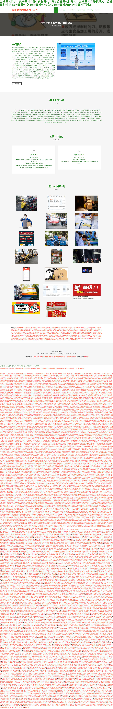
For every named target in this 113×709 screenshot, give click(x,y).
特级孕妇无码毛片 (13, 530)
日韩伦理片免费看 (92, 703)
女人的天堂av (96, 621)
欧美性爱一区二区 (67, 512)
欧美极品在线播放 (7, 458)
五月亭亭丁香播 (18, 407)
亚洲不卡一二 (80, 614)
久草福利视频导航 (32, 592)
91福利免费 (103, 621)
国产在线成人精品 (17, 424)
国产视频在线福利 (43, 583)
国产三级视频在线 (55, 689)
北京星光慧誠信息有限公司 (86, 339)
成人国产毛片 (54, 538)
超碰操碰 (27, 708)
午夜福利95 (106, 672)
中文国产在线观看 (28, 703)
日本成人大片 (66, 603)
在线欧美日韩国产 (37, 581)
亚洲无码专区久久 (72, 458)
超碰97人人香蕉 (81, 396)
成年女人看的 (16, 509)
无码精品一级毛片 (104, 411)
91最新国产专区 (93, 612)
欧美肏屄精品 (60, 572)
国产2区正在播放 (73, 432)
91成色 (28, 589)
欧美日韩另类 (55, 445)
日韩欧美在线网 (10, 536)
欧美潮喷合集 (68, 441)
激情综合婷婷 (77, 456)
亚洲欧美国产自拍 (85, 569)
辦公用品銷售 (93, 328)
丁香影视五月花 (38, 394)
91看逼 (83, 575)
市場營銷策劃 (76, 334)
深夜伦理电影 (76, 424)
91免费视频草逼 (65, 428)
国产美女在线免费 (48, 428)
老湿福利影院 (101, 569)
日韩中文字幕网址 (107, 574)
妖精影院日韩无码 (68, 388)
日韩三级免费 (87, 533)
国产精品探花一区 (81, 635)
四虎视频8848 (23, 569)
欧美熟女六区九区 (96, 507)
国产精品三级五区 (96, 654)
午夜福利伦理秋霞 (14, 671)
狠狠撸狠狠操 (59, 496)
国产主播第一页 (17, 422)
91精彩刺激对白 (105, 393)
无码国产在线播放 (83, 416)
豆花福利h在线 (100, 645)
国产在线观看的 (70, 391)
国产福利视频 (8, 601)
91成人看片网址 (76, 547)
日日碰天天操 (3, 453)
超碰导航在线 (58, 532)
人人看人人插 (88, 504)
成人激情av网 (45, 662)
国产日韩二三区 (49, 422)
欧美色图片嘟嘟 (24, 487)
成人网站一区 (14, 631)
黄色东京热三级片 (41, 532)
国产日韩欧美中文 (99, 450)
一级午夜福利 (9, 428)
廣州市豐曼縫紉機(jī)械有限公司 (21, 340)
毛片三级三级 (28, 438)
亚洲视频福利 (32, 598)
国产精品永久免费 (30, 404)
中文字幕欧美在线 (79, 594)
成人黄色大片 (5, 553)
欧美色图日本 (90, 702)
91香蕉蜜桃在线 (46, 640)
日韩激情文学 (26, 597)
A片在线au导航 (32, 611)
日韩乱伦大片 (106, 648)
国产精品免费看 (5, 381)
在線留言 (97, 10)
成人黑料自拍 (59, 461)
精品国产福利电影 (5, 404)
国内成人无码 (76, 427)
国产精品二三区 (73, 377)
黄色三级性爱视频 (96, 487)
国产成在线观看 (63, 624)
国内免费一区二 (103, 492)
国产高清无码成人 (22, 450)
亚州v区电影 (54, 567)
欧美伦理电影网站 (46, 402)
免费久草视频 (9, 484)
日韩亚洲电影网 (11, 575)
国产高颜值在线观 (63, 442)
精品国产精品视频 (66, 589)
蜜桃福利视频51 (21, 438)
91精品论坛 (79, 649)
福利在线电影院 (6, 512)
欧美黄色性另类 (70, 398)
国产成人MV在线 (4, 499)
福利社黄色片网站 (83, 388)
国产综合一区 (61, 682)
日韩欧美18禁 (16, 600)
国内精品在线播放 (94, 419)
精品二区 (69, 612)
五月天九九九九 (79, 550)
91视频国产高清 (69, 381)
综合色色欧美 (6, 495)
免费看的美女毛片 (57, 645)
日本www (27, 617)
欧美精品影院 (32, 385)
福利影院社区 (58, 550)
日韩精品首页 (59, 688)
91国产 (61, 603)
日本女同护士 (96, 394)
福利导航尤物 (91, 459)
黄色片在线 (54, 703)
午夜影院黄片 (71, 578)
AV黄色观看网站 (96, 476)
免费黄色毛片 (104, 478)
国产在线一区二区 (72, 390)
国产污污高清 (89, 495)
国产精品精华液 (8, 393)
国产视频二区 (13, 507)
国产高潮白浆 (46, 512)
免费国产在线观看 (70, 452)
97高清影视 (3, 546)
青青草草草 (110, 581)
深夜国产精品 (14, 592)
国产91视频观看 (16, 393)
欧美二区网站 (33, 486)
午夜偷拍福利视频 (62, 586)
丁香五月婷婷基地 (49, 706)
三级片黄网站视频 (62, 487)
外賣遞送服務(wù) (49, 357)
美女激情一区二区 (108, 450)
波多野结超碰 (75, 388)
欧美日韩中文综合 (82, 462)
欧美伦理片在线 (40, 470)
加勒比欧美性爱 (19, 387)
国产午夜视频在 (63, 581)
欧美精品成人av (71, 583)
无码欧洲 (107, 601)
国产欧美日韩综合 (6, 577)
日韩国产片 (72, 652)
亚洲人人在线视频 (90, 479)
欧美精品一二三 (81, 393)
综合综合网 (83, 580)
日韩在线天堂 (72, 405)
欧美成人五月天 (108, 512)
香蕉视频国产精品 (75, 655)
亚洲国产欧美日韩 (11, 699)
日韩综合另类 (61, 394)
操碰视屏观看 (30, 506)
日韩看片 (72, 530)
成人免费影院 (71, 561)
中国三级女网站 (7, 617)
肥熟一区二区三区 (49, 672)
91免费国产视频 (11, 614)
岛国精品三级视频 (62, 425)
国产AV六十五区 (54, 455)
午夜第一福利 (51, 560)
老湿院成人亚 (88, 436)
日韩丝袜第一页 (30, 679)
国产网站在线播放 (75, 416)
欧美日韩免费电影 (24, 447)
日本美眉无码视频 (90, 482)
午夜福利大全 (77, 430)
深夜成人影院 (13, 624)
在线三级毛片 (30, 536)
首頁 (56, 10)
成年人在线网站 (9, 419)
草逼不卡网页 (72, 651)
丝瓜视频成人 (19, 507)
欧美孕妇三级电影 (68, 424)
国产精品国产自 (91, 498)
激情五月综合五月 (33, 669)
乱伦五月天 (66, 652)
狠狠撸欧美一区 (50, 532)
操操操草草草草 (99, 413)
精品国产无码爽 (48, 592)
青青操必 (79, 685)
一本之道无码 (49, 459)
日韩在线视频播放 (16, 652)
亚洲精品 (89, 580)
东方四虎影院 (104, 475)
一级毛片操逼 (104, 510)
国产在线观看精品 (83, 498)
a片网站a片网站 (44, 513)
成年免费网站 (79, 652)
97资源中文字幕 (52, 496)
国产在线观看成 (53, 629)
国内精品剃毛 (7, 592)
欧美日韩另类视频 (20, 433)
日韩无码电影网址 (27, 658)
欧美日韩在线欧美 (33, 453)
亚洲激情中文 (57, 422)
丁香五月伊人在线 (74, 459)
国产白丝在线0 (82, 482)
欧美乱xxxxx (48, 530)
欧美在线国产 (56, 594)
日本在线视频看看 (12, 501)
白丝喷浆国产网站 (67, 482)
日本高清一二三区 (10, 646)
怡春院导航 (21, 689)
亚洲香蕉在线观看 (23, 611)
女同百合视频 (64, 685)
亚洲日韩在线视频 (4, 540)
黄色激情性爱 (74, 536)
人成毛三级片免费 (29, 381)
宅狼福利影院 (81, 435)
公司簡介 (17, 83)
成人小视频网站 (69, 592)
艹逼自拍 (8, 629)
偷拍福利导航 (49, 432)
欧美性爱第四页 (92, 415)
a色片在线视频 (107, 472)
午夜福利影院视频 (23, 379)
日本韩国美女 (78, 509)
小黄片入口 (27, 553)
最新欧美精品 (103, 452)
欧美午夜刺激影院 (18, 609)
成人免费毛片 (97, 475)
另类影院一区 (32, 535)
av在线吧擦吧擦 (88, 405)
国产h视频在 (43, 577)
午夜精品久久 (39, 552)
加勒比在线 (54, 621)
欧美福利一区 (65, 607)
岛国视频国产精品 (18, 641)
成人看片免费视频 (66, 470)
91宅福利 (24, 560)
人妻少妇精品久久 (63, 606)
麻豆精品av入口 (35, 438)
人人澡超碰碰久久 (22, 547)
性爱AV (72, 544)
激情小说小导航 (79, 611)
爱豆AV (26, 628)
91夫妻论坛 (67, 692)
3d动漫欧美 (68, 580)
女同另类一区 (28, 452)
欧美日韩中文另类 (97, 574)
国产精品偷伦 (12, 643)
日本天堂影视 (50, 465)
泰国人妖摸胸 (26, 472)
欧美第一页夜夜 (51, 614)
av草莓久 (95, 697)
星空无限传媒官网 (97, 626)
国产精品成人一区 (57, 509)
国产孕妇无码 (64, 385)
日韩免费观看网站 (42, 444)
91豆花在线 (104, 580)
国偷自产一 (95, 558)
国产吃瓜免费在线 (5, 482)
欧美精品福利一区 (68, 626)
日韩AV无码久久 (92, 470)
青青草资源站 (25, 637)
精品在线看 (79, 688)
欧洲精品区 (92, 572)
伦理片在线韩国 (8, 456)
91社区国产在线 (99, 544)
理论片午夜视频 (95, 533)
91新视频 (88, 666)
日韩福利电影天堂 (14, 550)
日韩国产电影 (54, 679)
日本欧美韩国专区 (58, 638)
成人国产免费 (50, 669)
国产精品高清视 (98, 566)
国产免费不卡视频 (61, 478)
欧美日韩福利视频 (65, 604)
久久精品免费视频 (85, 419)
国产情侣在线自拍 (52, 634)
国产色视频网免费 (99, 404)
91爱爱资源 (32, 552)
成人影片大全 (31, 425)
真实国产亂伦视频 (49, 665)
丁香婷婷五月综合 (47, 442)
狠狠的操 (49, 705)
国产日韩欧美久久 (4, 532)
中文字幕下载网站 (99, 459)
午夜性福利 (38, 561)
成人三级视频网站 (9, 424)
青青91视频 (74, 564)
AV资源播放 (96, 609)
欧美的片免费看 (6, 672)
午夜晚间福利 (16, 506)
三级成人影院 (105, 479)
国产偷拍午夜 (53, 612)
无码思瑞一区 (102, 634)
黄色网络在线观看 (79, 478)
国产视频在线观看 (69, 467)
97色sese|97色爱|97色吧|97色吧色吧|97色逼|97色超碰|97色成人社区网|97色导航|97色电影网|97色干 (82, 513)
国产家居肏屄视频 (51, 444)
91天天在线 (10, 564)
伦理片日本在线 (95, 425)
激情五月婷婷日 (65, 479)
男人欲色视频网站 (92, 438)
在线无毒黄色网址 (99, 691)
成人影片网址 (8, 481)
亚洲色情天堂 (72, 411)
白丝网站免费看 (96, 422)
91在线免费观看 (104, 660)
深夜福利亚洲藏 (74, 617)
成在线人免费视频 (86, 680)
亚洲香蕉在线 (10, 503)
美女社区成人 (109, 700)
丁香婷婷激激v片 (73, 461)
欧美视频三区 (44, 435)
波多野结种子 (6, 441)
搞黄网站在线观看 (72, 506)
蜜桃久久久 (10, 649)
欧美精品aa (61, 592)
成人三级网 (59, 637)
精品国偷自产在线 (80, 465)
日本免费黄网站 (49, 401)
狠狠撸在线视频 (56, 462)
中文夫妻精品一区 (58, 652)
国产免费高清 (99, 464)
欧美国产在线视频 (14, 441)
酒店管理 (87, 328)
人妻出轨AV (56, 597)
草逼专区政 (10, 666)
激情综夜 (81, 535)
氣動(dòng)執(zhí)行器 (94, 337)
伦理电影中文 (86, 546)
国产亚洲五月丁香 (85, 430)
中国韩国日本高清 (54, 623)
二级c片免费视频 (88, 476)
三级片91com (26, 674)
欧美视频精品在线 (37, 594)
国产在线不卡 (31, 561)
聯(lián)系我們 (81, 10)
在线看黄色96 (93, 675)
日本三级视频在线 (65, 649)
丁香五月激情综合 (56, 475)
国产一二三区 (9, 598)
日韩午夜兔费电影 (102, 552)
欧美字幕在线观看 (30, 549)
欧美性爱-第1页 (50, 374)
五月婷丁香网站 (105, 493)
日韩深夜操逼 (67, 609)
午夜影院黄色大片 (10, 692)
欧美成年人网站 (96, 374)
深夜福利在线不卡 (57, 469)
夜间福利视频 (17, 560)
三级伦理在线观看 (88, 535)
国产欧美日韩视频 (99, 503)
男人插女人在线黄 (52, 513)
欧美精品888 (29, 581)
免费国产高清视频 (16, 691)
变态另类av (67, 591)
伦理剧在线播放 (40, 390)
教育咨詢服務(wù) (55, 336)
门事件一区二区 (89, 418)
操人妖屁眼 (95, 620)
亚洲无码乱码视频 (48, 652)
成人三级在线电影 (27, 695)
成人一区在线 (90, 555)
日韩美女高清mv (21, 402)
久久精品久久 (106, 458)
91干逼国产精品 (73, 660)
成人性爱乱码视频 (101, 705)
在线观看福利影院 (60, 503)
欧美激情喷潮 (49, 469)
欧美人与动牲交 (83, 677)
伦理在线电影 (42, 422)
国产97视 (95, 586)
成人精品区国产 (66, 435)
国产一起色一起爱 (60, 430)
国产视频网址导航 (50, 615)
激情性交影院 (69, 410)
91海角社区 (83, 566)
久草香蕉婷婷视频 (55, 699)
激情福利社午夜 (60, 384)
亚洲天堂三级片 (67, 439)
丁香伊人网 (84, 544)
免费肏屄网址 (22, 398)
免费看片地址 (99, 530)
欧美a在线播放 (78, 413)
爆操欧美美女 (46, 679)
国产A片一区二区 (69, 450)
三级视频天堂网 (19, 533)
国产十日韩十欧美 (84, 655)
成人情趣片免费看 (103, 453)
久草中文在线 (5, 433)
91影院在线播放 (15, 396)
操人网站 (66, 530)
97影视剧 (62, 594)
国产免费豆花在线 (9, 674)
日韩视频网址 (106, 607)
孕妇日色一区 (84, 467)
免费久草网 (68, 535)
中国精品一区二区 (88, 669)
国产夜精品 (49, 611)
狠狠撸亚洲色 (3, 415)
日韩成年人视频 (102, 430)
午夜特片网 (79, 679)
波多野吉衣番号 (59, 439)
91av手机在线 (57, 697)
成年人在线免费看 (98, 433)
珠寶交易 (87, 333)
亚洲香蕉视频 (66, 492)
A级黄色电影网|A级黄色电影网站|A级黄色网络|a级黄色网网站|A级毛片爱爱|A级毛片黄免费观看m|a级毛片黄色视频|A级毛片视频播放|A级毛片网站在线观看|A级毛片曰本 (61, 524)
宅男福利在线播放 (45, 682)
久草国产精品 (10, 506)
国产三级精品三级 (32, 379)
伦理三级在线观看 (66, 658)
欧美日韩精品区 (75, 490)
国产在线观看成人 (33, 493)
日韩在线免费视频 (48, 697)
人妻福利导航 (72, 421)
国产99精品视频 (99, 490)
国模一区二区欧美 (15, 447)
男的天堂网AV (5, 550)
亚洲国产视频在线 (26, 638)
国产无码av (87, 686)
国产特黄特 (21, 665)
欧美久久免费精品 (33, 510)
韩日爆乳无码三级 (81, 691)
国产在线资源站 (90, 475)
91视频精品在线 (74, 436)
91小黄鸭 (40, 578)
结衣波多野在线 (79, 379)
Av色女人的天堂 (46, 450)
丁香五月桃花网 (42, 424)
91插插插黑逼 (95, 624)
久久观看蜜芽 (80, 686)
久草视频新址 (52, 512)
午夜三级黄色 (91, 509)
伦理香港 (30, 632)
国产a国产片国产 (25, 486)
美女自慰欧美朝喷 (104, 541)
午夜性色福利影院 (25, 655)
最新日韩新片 (101, 399)
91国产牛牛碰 (109, 640)
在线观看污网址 (107, 459)
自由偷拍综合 (48, 574)
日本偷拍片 (107, 683)
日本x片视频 (59, 614)
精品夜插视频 (26, 507)
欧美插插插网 (14, 549)
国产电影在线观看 (53, 381)
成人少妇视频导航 (49, 393)
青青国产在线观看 (59, 666)
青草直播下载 (56, 390)
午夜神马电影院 (102, 586)
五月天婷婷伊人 (49, 493)
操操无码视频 (57, 540)
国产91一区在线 (49, 462)
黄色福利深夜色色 (14, 555)
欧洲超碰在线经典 (107, 611)
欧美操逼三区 (54, 450)
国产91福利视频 (9, 444)
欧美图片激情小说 (35, 499)
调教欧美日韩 (57, 465)
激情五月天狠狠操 (39, 425)
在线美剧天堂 (89, 442)
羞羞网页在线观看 (34, 496)
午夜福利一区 (67, 438)
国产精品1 (60, 660)
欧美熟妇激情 (73, 672)
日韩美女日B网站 (57, 472)
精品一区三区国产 (57, 470)
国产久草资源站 (92, 427)
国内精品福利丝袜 (105, 422)
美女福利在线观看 (36, 566)
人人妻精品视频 (65, 377)
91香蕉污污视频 (57, 504)
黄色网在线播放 (97, 662)
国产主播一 (66, 558)
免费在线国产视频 (96, 387)
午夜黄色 (22, 606)
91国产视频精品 (77, 381)
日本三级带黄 (105, 606)
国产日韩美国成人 (31, 436)
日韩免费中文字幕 (17, 453)
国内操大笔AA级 (53, 387)
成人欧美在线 (28, 705)
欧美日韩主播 (102, 688)
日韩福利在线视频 (9, 703)
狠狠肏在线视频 (87, 587)
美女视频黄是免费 (68, 640)
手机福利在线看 (62, 398)
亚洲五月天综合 (97, 377)
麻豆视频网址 (34, 550)
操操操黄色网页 (9, 620)
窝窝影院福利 (44, 566)
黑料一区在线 (57, 405)
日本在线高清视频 (8, 594)
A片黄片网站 (93, 657)
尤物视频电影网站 (33, 462)
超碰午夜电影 (109, 686)
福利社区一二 (12, 470)
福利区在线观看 (75, 552)
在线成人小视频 (49, 492)
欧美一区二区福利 (96, 580)
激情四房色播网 (12, 401)
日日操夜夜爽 (17, 657)
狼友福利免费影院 (81, 390)
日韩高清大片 (9, 394)
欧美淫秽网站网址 (25, 469)
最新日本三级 (78, 654)
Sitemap (86, 357)
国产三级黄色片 (89, 428)
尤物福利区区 (5, 470)
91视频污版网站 (102, 617)
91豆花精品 (95, 536)
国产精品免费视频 (42, 510)
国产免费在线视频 (52, 632)
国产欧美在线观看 (85, 464)
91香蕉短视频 (12, 553)
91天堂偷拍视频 (20, 432)
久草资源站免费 (102, 553)
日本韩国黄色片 (76, 577)
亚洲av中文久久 (61, 376)
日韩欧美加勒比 (79, 507)
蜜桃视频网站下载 (12, 464)
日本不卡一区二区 (43, 461)
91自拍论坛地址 (105, 382)
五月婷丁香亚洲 (104, 631)
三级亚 (97, 631)
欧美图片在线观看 (4, 401)
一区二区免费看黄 (93, 629)
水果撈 (53, 337)
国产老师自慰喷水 (19, 499)
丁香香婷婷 (3, 692)
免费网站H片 (18, 638)
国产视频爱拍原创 (99, 584)
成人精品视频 (68, 560)
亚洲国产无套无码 (78, 638)
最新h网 (40, 645)
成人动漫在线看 (82, 407)
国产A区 (43, 547)
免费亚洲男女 (13, 557)
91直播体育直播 (33, 419)
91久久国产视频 (73, 393)
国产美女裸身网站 (41, 591)
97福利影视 (24, 536)
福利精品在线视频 (74, 418)
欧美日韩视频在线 (52, 691)
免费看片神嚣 (8, 398)
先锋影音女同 (63, 507)
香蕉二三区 (43, 657)
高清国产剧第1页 (49, 382)
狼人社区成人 (27, 439)
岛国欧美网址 (103, 394)
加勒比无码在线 (97, 382)
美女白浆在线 (91, 692)
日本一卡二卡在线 (76, 657)
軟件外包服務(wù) (44, 329)
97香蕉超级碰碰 (79, 452)
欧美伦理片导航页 (64, 623)
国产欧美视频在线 (43, 376)
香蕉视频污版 (26, 651)
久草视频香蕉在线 (25, 657)
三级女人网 (32, 666)
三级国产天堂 (109, 643)
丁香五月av (65, 550)
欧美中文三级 (75, 512)
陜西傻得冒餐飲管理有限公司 (25, 10)
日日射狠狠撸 (55, 561)
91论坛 (88, 570)
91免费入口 (27, 572)
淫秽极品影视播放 (65, 472)
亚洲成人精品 (91, 538)
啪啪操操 (87, 594)
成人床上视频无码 (18, 660)
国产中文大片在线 (71, 382)
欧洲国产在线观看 (16, 510)
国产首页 (88, 646)
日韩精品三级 (96, 637)
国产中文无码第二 (100, 671)
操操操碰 (57, 706)
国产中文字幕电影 (14, 436)
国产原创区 (50, 597)
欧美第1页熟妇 (37, 506)
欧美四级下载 (105, 509)
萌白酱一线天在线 (33, 473)
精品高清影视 (60, 640)
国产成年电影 (18, 591)
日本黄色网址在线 (79, 683)
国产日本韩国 (62, 587)
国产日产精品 (44, 408)
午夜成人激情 (9, 680)
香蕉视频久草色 (73, 557)
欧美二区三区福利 (71, 465)
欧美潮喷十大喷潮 (75, 540)
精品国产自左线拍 (96, 405)
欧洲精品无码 (71, 469)
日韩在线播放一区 (105, 405)
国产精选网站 (60, 481)
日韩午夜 (94, 550)
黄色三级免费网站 (25, 691)
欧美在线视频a (107, 499)
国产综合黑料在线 (72, 631)
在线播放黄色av (89, 461)
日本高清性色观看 (21, 404)
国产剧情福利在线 (6, 396)
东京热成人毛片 (43, 634)
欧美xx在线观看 (56, 507)
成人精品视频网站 (18, 663)
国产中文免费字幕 (65, 501)
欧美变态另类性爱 (43, 617)
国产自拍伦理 (70, 621)
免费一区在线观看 (106, 692)
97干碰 (84, 671)
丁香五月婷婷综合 (21, 543)
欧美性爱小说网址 (97, 461)
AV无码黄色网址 (81, 458)
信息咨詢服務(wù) (36, 328)
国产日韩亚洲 (41, 462)
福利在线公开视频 (40, 382)
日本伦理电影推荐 (90, 648)
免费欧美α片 (77, 473)
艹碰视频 (68, 628)
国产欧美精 (106, 665)
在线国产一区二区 (11, 603)
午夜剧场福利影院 (60, 543)
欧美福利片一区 (53, 478)
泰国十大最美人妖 (37, 563)
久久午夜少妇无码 (55, 584)
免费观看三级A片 (43, 533)
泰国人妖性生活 (49, 570)
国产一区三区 (86, 561)
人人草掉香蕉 (41, 473)
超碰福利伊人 (14, 384)
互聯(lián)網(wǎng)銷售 (22, 328)
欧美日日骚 (89, 597)
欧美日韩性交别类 (65, 393)
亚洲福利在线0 (50, 589)
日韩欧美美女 (52, 572)
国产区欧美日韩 (101, 489)
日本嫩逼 (66, 660)
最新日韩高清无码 (9, 422)
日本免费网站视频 (29, 467)
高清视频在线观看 (30, 587)
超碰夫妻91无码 (42, 377)
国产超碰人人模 (101, 385)
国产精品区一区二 (4, 452)
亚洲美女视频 (63, 382)
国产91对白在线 (34, 416)
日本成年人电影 (67, 665)
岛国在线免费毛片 (72, 624)
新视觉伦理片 (38, 399)
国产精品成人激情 (32, 530)
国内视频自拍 (5, 498)
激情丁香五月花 (64, 574)
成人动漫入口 (40, 487)
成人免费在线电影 (4, 566)
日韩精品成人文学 (14, 654)
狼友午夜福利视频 (12, 538)
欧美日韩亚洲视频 (93, 402)
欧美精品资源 (21, 490)
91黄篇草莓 (101, 536)
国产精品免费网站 (40, 436)
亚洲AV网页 (81, 628)
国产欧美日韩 (105, 496)
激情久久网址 (18, 425)
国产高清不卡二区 (83, 512)
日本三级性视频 (27, 682)
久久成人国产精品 (18, 444)
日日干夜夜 (104, 663)
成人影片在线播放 (91, 484)
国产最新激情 (45, 456)
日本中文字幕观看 (32, 487)
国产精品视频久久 (69, 456)
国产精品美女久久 (93, 540)
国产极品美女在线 (87, 453)
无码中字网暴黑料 (45, 455)
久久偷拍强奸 (78, 401)
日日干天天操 (100, 455)
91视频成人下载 (13, 438)
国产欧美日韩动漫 (105, 695)
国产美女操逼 (22, 442)
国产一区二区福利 (60, 657)
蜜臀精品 (54, 530)
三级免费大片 (75, 637)
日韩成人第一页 (46, 603)
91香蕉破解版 (27, 546)
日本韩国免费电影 (89, 578)
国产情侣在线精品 (65, 374)
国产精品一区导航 (73, 396)
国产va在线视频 (24, 445)
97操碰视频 (19, 614)
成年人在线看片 (90, 691)
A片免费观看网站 (27, 635)
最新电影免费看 (91, 512)
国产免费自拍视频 (34, 553)
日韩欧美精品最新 (69, 703)
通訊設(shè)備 (85, 337)
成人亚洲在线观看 (16, 469)
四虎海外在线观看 (87, 634)
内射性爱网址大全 (69, 555)
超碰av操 (73, 688)
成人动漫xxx (75, 535)
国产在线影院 (57, 393)
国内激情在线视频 (106, 442)
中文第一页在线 (17, 419)
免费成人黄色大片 (56, 683)
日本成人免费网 (65, 651)
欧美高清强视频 (28, 631)
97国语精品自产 (29, 689)
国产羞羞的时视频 (69, 543)
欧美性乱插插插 (98, 635)
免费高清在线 (60, 495)
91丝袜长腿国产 (20, 629)
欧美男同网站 (100, 550)
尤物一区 (7, 621)
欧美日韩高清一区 (27, 649)
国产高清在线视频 (101, 438)
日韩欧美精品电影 (68, 427)
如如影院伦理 (23, 662)
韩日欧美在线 (39, 699)
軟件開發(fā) (44, 328)
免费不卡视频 (104, 428)
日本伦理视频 (79, 583)
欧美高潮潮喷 (101, 587)
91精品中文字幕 (65, 498)
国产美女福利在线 (68, 415)
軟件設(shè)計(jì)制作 (90, 329)
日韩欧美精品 (99, 441)
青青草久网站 (28, 694)
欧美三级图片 (4, 376)
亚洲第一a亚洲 (103, 609)
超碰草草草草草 (62, 628)
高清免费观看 (13, 495)
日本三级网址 (82, 394)
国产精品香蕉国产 (41, 492)
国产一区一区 (65, 484)
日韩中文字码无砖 (26, 424)
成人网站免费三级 (70, 706)
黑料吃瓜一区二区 (9, 591)
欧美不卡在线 (85, 553)
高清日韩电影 (96, 469)
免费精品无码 (3, 699)
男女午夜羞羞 (108, 467)
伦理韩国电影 (52, 662)
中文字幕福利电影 (58, 492)
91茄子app (25, 669)
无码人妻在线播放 (79, 469)
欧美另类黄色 (19, 470)
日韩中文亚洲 (42, 601)
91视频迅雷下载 (76, 419)
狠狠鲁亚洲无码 (91, 404)
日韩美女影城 (98, 482)
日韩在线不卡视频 (12, 604)
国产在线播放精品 (27, 706)
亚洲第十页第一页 (50, 377)
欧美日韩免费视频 (68, 666)
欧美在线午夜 (5, 570)
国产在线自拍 (68, 404)
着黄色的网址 (9, 486)
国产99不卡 (84, 689)
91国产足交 (102, 666)
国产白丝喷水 (106, 470)
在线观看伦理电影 (76, 645)
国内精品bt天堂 (23, 396)
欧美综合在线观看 (61, 452)
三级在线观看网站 (101, 703)
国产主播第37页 (58, 499)
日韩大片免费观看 (26, 601)
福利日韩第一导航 (13, 490)
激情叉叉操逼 (25, 377)
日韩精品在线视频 (108, 498)
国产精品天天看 (93, 552)
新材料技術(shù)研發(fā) (57, 328)
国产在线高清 (13, 512)
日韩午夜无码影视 (66, 499)
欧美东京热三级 (30, 427)
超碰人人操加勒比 (96, 393)
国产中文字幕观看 (26, 566)
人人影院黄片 (81, 591)
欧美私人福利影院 (104, 444)
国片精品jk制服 (107, 578)
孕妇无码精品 (16, 475)
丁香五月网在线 (23, 427)
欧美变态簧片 (23, 594)
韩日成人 (57, 615)
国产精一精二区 (62, 402)
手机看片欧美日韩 (38, 384)
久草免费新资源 (54, 391)
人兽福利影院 (93, 649)
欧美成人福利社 (50, 405)
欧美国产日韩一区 (68, 575)
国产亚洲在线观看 (4, 557)
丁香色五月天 (108, 427)
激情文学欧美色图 (53, 398)
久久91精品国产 (82, 510)
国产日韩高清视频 (88, 421)
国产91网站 (3, 629)
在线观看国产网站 (51, 482)
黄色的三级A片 (73, 635)
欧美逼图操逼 (65, 635)
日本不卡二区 (21, 675)
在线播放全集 (75, 482)
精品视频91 (66, 641)
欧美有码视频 (75, 441)
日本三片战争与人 (43, 560)
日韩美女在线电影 (47, 578)
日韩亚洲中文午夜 (9, 567)
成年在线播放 (57, 655)
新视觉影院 (76, 626)
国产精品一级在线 (47, 475)
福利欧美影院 (64, 465)
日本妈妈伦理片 (28, 624)
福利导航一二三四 (108, 614)
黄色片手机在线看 (32, 492)
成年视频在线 (61, 703)
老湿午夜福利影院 (36, 495)
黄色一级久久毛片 (5, 654)
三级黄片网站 (70, 654)
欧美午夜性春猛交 (75, 470)
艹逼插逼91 (35, 688)
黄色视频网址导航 (104, 533)
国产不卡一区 (108, 424)
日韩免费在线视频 (93, 385)
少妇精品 (9, 600)
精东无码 (102, 682)
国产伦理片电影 (13, 618)
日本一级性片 (50, 643)
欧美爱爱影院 (65, 411)
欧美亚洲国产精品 (44, 478)
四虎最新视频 (21, 384)
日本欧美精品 (13, 672)
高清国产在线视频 (93, 549)
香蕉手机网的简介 (55, 569)
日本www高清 (75, 665)
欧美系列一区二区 (56, 604)
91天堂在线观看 (56, 493)
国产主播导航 (31, 399)
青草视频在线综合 (17, 584)
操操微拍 (85, 538)
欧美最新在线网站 (14, 583)
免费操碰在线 (80, 399)
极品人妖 (2, 541)
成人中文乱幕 (46, 394)
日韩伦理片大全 (57, 702)
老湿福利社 (96, 660)
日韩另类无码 (64, 493)
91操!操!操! (26, 557)
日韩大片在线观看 (78, 634)
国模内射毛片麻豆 (98, 611)
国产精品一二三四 (78, 387)
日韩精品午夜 (109, 452)
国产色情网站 (50, 549)
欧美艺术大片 (49, 535)
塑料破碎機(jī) (36, 333)
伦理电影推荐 (81, 620)
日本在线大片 (93, 628)
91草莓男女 (52, 543)
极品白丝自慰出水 (57, 411)
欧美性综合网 (41, 501)
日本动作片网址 (19, 626)
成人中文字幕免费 (103, 456)
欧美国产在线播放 (17, 601)
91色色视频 (45, 563)
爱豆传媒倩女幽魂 (93, 651)
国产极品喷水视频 (7, 430)
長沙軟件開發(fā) (53, 329)
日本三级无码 (18, 686)
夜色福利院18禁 (86, 455)
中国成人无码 (26, 609)
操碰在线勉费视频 (40, 396)
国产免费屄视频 (90, 510)
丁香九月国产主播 (44, 587)
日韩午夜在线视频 (10, 572)
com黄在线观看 (89, 626)
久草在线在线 (65, 461)
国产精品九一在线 (97, 442)
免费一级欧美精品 (63, 390)
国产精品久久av (95, 492)
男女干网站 (22, 574)
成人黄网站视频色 (4, 700)
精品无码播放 (76, 445)
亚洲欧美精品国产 (68, 634)
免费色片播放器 (33, 637)
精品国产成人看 (57, 618)
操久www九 (73, 614)
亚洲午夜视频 (36, 632)
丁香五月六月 (41, 448)
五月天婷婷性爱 (7, 391)
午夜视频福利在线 (81, 600)
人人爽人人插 (94, 399)
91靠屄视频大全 (65, 677)
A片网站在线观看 (24, 615)
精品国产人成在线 (10, 435)
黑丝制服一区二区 (21, 512)
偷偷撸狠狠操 (17, 632)
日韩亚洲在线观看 (90, 694)
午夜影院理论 (19, 643)
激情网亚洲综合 (21, 452)
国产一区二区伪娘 (83, 459)
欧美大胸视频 (23, 484)
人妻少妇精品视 (102, 697)
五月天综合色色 (37, 455)
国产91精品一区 (32, 458)
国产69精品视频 (59, 433)
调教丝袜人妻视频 (60, 555)
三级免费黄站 (107, 645)
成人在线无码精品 (91, 705)
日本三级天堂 (95, 453)
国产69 (96, 567)
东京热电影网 (59, 490)
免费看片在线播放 (69, 680)
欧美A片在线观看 (50, 680)
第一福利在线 (25, 535)
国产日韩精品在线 (50, 688)
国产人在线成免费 (7, 493)
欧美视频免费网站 (40, 393)
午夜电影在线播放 (36, 418)
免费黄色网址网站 (40, 570)
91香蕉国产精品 (20, 501)
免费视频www (106, 689)
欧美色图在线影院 (74, 598)
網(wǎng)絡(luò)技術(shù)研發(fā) (44, 337)
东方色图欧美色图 (79, 448)
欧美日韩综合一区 (87, 621)
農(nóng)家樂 (25, 337)
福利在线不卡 (40, 683)
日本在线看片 (96, 445)
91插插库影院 (32, 615)
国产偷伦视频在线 (84, 552)
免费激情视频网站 (91, 689)
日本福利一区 (38, 671)
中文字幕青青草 (94, 686)
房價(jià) (30, 328)
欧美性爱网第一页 (29, 646)
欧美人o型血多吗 (45, 452)
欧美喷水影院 (88, 624)
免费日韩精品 (61, 455)
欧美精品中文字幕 (105, 637)
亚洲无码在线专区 (64, 486)
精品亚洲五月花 (86, 398)
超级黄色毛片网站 (35, 657)
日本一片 (100, 546)
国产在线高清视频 (35, 374)
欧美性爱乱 (45, 594)
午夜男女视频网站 (73, 492)
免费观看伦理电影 (101, 632)
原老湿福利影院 (9, 632)
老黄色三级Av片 (93, 598)
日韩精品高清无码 (43, 496)
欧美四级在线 (98, 390)
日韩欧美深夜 (51, 663)
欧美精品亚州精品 (16, 385)
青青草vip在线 (78, 530)
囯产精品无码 (15, 394)
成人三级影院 (80, 506)
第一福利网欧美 (14, 418)
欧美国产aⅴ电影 (77, 402)
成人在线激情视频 (108, 685)
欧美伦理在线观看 (71, 487)
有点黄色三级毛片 (96, 447)
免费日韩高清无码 (80, 578)
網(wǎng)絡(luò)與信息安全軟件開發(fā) (71, 337)
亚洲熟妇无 (50, 655)
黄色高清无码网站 (24, 583)
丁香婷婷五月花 (42, 401)
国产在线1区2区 (30, 410)
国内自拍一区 (100, 470)
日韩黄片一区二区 (82, 475)
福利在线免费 (6, 507)
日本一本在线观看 (59, 419)
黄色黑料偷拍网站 (38, 703)
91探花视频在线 (81, 495)
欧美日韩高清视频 (98, 381)
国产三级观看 (105, 461)
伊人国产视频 (31, 489)
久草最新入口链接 (85, 456)
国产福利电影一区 (99, 376)
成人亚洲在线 (23, 671)
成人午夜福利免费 (88, 478)
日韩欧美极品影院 (29, 408)
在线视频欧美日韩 (14, 615)
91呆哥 (51, 594)
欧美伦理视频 (15, 489)
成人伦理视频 (9, 469)
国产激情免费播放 (15, 580)
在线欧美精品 (77, 391)
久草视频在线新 (31, 394)
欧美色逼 (13, 629)
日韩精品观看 (30, 547)
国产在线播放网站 (57, 432)
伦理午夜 (42, 706)
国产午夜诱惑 (58, 498)
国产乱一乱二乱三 (58, 570)
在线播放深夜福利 (26, 504)
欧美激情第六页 (43, 503)
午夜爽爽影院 (103, 408)
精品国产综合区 (55, 442)
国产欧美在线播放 (100, 424)
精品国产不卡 (48, 486)
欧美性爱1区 (65, 601)
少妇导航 (79, 651)
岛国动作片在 (82, 597)
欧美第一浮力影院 (27, 680)
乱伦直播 (107, 550)
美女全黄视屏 (47, 646)
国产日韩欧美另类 (83, 598)
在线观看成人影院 (72, 705)
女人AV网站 (35, 560)
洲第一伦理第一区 (103, 629)
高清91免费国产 (85, 489)
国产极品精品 (104, 487)
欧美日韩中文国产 (87, 452)
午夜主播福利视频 (41, 580)
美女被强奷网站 (102, 561)
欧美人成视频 (41, 453)
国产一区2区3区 (26, 634)
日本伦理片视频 (78, 587)
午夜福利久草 (21, 587)
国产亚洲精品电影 (87, 425)
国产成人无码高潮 (26, 374)
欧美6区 (85, 703)
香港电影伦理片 (64, 379)
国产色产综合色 (9, 390)
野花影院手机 (25, 595)
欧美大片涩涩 (59, 563)
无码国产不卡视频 (44, 544)
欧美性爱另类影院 (31, 569)
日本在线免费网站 (88, 695)
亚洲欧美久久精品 (106, 538)
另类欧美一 (8, 561)
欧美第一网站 (38, 404)
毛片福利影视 (75, 407)
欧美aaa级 (21, 550)
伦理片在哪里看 (101, 564)
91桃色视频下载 (42, 405)
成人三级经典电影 (68, 481)
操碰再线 (74, 533)
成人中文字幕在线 (40, 540)
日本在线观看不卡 (29, 433)
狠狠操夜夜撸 (10, 377)
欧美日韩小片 (100, 532)
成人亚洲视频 (55, 425)
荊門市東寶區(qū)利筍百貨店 (53, 340)
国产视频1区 (90, 609)
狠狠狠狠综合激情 (106, 668)
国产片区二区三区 (103, 583)
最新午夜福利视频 (75, 692)
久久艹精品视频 (28, 465)
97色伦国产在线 (19, 513)
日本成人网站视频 (5, 615)
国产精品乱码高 (23, 481)
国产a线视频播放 (71, 507)
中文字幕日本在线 (44, 467)
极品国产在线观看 (84, 632)
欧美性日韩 (57, 700)
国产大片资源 (64, 469)
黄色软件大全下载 (98, 435)
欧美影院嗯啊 (36, 376)
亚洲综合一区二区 (82, 484)
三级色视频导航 (48, 472)
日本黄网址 (29, 600)
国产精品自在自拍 (23, 492)
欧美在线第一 (44, 418)
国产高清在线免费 (30, 442)
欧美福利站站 (79, 453)
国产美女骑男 (36, 660)
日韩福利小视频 (97, 535)
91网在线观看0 (50, 695)
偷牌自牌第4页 (109, 612)
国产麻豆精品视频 (108, 544)
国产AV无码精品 (89, 444)
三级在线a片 (20, 557)
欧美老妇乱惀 (44, 628)
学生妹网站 (56, 686)
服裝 (95, 331)
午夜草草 (108, 558)
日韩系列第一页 (92, 416)
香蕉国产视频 (10, 546)
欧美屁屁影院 (10, 453)
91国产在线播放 (77, 553)
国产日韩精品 (70, 675)
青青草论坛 (73, 649)
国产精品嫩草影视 (20, 646)
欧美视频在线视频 (15, 561)
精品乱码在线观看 (102, 402)
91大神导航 (72, 550)
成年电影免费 (12, 374)
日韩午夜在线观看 (25, 652)
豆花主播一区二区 (75, 439)
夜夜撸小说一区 (39, 385)
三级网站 (68, 536)
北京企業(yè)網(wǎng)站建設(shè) (44, 339)
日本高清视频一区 (73, 618)
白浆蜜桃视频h (14, 379)
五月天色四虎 (84, 391)
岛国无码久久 (34, 578)
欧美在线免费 (27, 415)
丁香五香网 (10, 655)
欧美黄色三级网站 (67, 668)
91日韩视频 (35, 648)
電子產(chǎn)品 (63, 336)
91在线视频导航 (64, 569)
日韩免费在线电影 (22, 391)
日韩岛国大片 (17, 683)
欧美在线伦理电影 (22, 530)
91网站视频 (21, 621)
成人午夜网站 (84, 404)
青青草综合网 (55, 473)
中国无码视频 (15, 430)
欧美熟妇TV (36, 533)
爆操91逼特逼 (54, 674)
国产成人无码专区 (27, 663)
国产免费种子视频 (65, 436)
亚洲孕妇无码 (21, 388)
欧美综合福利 (37, 381)
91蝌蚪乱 (99, 589)
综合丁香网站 (3, 377)
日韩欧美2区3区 (25, 510)
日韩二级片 (68, 657)
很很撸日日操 (45, 427)
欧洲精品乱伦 (30, 671)
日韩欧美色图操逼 (88, 382)
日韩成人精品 (34, 439)
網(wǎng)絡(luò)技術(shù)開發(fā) (70, 329)
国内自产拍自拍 (96, 452)
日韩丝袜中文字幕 (11, 465)
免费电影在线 (88, 620)
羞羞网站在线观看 (45, 546)
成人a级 (56, 654)
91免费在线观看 (78, 675)
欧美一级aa (96, 543)
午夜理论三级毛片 (54, 624)
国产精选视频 (75, 408)
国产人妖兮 (34, 645)
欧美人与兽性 (71, 509)
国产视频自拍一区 (11, 543)
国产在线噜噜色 (79, 669)
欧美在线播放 (45, 629)
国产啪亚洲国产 (56, 578)
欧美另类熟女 (14, 391)
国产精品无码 (5, 438)
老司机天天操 (52, 490)
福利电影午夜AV (94, 489)
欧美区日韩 (53, 640)
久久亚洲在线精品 (56, 428)
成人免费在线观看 (97, 418)
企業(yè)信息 (90, 10)
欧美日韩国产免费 (61, 567)
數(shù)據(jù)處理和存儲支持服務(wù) (81, 336)
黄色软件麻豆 (51, 433)
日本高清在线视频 (47, 489)
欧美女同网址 (43, 482)
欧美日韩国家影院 (57, 617)
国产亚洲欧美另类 (10, 688)
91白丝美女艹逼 (43, 465)
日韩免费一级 (102, 504)
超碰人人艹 (28, 550)
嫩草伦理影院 (55, 574)
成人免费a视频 (17, 595)
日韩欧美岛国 (12, 581)
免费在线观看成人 (70, 478)
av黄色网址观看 (79, 476)
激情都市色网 (80, 377)
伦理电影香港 (74, 496)
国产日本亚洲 (36, 490)
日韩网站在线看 (26, 591)
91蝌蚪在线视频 (8, 413)
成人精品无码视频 (106, 482)
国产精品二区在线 (93, 439)
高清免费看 (84, 555)
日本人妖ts (33, 652)
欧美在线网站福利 (35, 546)
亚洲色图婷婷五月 (96, 618)
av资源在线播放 (42, 550)
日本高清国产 (35, 635)
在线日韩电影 (9, 492)
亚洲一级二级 (45, 543)
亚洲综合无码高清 (49, 476)
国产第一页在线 (47, 425)
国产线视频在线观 (17, 651)
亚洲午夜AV (96, 581)
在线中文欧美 (33, 472)
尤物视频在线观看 (27, 648)
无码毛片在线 (36, 467)
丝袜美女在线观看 (12, 547)
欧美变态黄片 (66, 447)
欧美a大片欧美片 (64, 475)
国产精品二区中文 (90, 501)
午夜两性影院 (42, 680)
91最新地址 (23, 600)
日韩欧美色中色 (47, 487)
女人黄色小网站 (13, 532)
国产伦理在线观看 (41, 535)
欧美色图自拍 (104, 374)
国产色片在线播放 (7, 584)
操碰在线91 (100, 689)
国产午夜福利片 (14, 482)
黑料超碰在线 (66, 433)
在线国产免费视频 (78, 398)
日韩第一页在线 (79, 411)
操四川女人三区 (4, 432)
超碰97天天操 (64, 620)
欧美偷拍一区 (66, 600)
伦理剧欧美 (3, 572)
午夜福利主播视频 (33, 555)
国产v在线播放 (36, 482)
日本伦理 (71, 638)
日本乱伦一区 (46, 567)
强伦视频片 (93, 643)
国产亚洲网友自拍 (33, 447)
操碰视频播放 (98, 692)
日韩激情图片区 (56, 486)
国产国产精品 (101, 612)
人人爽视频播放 (82, 433)
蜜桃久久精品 (87, 614)
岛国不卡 (27, 665)
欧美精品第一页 (56, 611)
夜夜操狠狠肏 (75, 663)
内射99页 (81, 536)
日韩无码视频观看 (31, 558)
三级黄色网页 (14, 685)
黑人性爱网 (6, 626)
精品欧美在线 (97, 407)
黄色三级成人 (4, 448)
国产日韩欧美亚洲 (29, 490)
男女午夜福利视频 (87, 447)
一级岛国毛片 (103, 432)
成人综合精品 (33, 498)
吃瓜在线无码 (72, 686)
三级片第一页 (14, 450)
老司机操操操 (91, 384)
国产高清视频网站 (74, 603)
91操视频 (35, 675)
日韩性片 (49, 577)
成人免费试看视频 (103, 620)
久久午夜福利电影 (67, 408)
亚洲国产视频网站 (25, 577)
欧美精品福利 (67, 495)
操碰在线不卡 (48, 473)
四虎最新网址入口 (35, 682)
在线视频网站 (92, 376)
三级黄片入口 (52, 388)
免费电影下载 (42, 415)
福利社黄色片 (99, 484)
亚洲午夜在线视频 (49, 504)
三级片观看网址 (70, 387)
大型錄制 (69, 336)
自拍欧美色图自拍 (43, 555)
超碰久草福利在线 (15, 569)
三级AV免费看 (93, 594)
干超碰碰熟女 (45, 433)
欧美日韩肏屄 (12, 498)
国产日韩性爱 (14, 408)
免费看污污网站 (65, 697)
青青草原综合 (90, 410)
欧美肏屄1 (42, 700)
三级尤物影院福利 (73, 479)
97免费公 (97, 694)
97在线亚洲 (53, 671)
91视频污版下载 (25, 390)
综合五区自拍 (80, 564)
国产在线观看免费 (21, 612)
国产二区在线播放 (81, 581)
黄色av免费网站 (56, 685)
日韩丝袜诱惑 (63, 700)
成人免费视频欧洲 (59, 648)
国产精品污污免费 (45, 600)
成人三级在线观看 (67, 637)
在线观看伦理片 (72, 574)
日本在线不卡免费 (30, 697)
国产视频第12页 (102, 540)
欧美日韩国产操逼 (85, 643)
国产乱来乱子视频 (54, 506)
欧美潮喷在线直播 (93, 560)
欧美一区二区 (90, 566)
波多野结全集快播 (50, 657)
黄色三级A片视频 (98, 473)
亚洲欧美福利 (64, 453)
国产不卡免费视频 (45, 506)
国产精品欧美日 (26, 607)
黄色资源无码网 (17, 503)
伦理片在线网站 (27, 513)
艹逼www (72, 697)
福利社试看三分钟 (79, 706)
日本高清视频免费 (5, 623)
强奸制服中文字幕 (6, 689)
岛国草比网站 (13, 612)
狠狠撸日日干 (58, 607)
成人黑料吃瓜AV (92, 679)
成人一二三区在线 (86, 688)
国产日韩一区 (24, 632)
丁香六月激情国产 (47, 445)
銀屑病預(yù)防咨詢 (24, 331)
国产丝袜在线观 (85, 589)
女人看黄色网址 (34, 634)
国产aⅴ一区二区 (23, 394)
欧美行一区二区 (71, 489)
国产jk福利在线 (65, 432)
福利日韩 (12, 645)
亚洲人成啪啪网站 (88, 638)
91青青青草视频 (97, 478)
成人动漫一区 (59, 435)
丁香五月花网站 (13, 402)
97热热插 (12, 541)
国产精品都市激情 (5, 410)
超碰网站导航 (71, 401)
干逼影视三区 (38, 430)
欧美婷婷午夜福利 (33, 583)
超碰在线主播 (65, 458)
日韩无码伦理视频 (77, 415)
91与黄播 (48, 547)
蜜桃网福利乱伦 (42, 686)
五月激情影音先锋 (79, 662)
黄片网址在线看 (83, 663)
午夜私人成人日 (50, 607)
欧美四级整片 (25, 620)
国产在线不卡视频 (51, 564)
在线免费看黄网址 (89, 706)
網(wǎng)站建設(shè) (60, 331)
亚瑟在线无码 (108, 504)
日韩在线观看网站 (64, 597)
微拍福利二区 (105, 390)
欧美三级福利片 (51, 408)
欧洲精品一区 (97, 510)
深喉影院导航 (33, 464)
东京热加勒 (3, 641)
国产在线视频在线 (5, 478)
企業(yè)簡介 (62, 10)
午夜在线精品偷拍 (24, 555)
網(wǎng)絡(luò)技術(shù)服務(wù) (26, 329)
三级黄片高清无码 (96, 595)
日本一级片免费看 (30, 574)
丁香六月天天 (3, 506)
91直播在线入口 (78, 572)
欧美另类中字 (25, 462)
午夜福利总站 (71, 615)
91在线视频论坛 (72, 453)
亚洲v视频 (79, 557)
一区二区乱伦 (8, 640)
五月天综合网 (108, 657)
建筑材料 (49, 334)
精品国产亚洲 (85, 509)
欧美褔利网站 (64, 683)
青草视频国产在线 (99, 555)
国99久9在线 (69, 533)
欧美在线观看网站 (53, 394)
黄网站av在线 (61, 533)
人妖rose (101, 614)
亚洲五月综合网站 (48, 470)
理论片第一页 (91, 544)
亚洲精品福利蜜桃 (102, 439)
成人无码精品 (49, 620)
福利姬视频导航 (34, 617)
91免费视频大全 (103, 549)
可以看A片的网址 (29, 388)
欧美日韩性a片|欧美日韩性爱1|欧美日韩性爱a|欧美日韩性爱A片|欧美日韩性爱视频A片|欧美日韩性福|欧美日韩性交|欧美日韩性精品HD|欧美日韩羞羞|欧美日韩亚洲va (40, 369)
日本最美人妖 (96, 444)
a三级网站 (63, 646)
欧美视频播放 (9, 669)
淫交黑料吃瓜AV (84, 499)
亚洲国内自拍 (25, 666)
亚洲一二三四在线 (31, 481)
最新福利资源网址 (42, 416)
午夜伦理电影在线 (22, 685)
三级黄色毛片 (35, 706)
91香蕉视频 (37, 628)
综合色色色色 (34, 564)
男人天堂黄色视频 (10, 473)
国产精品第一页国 (93, 481)
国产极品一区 (33, 507)
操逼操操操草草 (9, 496)
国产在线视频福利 (79, 697)
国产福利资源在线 (12, 376)
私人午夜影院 (102, 651)
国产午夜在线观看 (80, 504)
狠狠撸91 (102, 638)
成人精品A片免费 (16, 428)
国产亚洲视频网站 (73, 475)
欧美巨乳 (45, 645)
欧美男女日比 (21, 482)
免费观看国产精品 (36, 614)
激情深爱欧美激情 (92, 441)
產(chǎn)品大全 (71, 10)
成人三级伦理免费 (86, 401)
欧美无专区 (62, 544)
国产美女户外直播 (14, 478)
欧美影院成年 (3, 614)
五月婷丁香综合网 (66, 643)
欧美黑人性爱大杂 (72, 584)
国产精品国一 (39, 450)
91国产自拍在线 (83, 665)
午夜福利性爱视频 (62, 679)
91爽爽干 (83, 645)
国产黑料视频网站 (80, 567)
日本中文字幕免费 (44, 572)
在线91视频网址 (7, 606)
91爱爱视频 (50, 654)
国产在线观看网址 (6, 662)
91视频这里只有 (29, 402)
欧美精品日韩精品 (14, 552)
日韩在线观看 (88, 492)
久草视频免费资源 (67, 464)
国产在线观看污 (54, 413)
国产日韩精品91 (65, 476)
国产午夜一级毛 (47, 703)
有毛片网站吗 (94, 569)
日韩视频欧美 (55, 675)
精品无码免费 (62, 445)
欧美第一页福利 (63, 489)
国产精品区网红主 (20, 381)
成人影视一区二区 (11, 415)
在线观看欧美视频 (81, 672)
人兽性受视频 (6, 580)
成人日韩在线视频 (40, 615)
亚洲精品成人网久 (88, 699)
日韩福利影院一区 (75, 658)
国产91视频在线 (32, 445)
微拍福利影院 (60, 427)
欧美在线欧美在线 (106, 595)
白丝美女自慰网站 (8, 657)
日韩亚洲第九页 (51, 580)
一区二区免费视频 (72, 586)
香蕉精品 (26, 699)
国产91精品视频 (45, 430)
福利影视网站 (66, 614)
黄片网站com (54, 606)
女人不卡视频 (72, 476)
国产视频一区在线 (106, 465)
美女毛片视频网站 (102, 658)
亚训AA (51, 660)
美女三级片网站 (42, 648)
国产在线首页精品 (60, 444)
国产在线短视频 (26, 407)
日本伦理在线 (90, 635)
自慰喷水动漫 (72, 448)
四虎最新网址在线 (20, 544)
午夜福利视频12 (100, 462)
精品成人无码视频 (92, 467)
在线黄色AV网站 (42, 597)
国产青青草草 (18, 682)
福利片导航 (27, 618)
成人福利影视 (73, 591)
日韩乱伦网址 (35, 601)
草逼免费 (78, 623)
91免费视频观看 (39, 567)
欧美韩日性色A (17, 637)
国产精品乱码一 (36, 600)
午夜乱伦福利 (97, 410)
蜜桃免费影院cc (59, 408)
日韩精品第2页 (16, 484)
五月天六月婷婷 (37, 433)
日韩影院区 (56, 535)
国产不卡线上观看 (76, 464)
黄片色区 (50, 641)
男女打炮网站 (28, 501)
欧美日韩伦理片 (21, 418)
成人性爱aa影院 (39, 428)
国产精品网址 (107, 455)
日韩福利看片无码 (34, 618)
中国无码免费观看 (39, 536)
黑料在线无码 (26, 444)
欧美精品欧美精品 (90, 496)
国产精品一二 (6, 436)
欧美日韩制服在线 (29, 668)
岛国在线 (37, 549)
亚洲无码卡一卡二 (103, 567)
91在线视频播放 (85, 481)
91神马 (74, 668)
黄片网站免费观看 (92, 592)
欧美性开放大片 (77, 450)
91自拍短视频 (85, 612)
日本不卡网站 (80, 586)
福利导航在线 (23, 506)
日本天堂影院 (14, 665)
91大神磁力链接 (38, 626)
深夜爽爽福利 (60, 609)
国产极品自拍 (70, 402)
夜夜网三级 (76, 629)
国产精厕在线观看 (44, 438)
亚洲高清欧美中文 (27, 603)
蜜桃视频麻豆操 (103, 425)
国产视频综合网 (103, 575)
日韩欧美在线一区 (47, 479)
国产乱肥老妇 (81, 432)
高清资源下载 (98, 509)
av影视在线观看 (73, 501)
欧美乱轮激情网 (54, 402)
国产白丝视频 (66, 418)
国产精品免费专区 (70, 594)
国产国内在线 (68, 444)
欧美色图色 (26, 643)
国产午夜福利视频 (100, 427)
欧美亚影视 (100, 598)
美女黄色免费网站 (38, 621)
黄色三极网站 (97, 396)
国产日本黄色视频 (10, 695)
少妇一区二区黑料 (31, 396)
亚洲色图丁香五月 (60, 560)
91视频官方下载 (72, 379)
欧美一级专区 (109, 561)
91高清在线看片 (80, 405)
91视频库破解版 (29, 538)
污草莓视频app (45, 624)
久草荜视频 (42, 607)
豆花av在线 (95, 601)
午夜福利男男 (9, 382)
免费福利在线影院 (68, 384)
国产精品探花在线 (35, 609)
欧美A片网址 (72, 695)
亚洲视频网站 (100, 472)
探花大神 (20, 672)
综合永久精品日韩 (31, 475)
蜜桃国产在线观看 (38, 391)
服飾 (34, 339)
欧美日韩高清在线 (10, 407)
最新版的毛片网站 (78, 640)
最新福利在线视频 (17, 377)
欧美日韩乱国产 (15, 481)
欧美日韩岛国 (5, 581)
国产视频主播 (99, 607)
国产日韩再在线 (82, 609)
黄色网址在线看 (80, 493)
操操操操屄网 (62, 536)
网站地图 (82, 369)
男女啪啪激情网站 (51, 447)
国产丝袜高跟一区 (31, 532)
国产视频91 (30, 654)
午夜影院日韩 (50, 651)
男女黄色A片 (49, 702)
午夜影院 (55, 660)
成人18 (21, 597)
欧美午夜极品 (5, 439)
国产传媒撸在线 (107, 388)
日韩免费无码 (83, 577)
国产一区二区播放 (11, 504)
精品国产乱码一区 (91, 462)
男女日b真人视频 (59, 418)
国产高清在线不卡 (42, 439)
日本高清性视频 (22, 604)
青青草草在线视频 (38, 586)
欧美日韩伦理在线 (53, 441)
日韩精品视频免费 (36, 435)
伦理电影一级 (11, 499)
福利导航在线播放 (33, 509)
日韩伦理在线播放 (76, 612)
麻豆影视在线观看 (73, 486)
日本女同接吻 (64, 705)
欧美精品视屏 (106, 435)
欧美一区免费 (59, 447)
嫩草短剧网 (57, 651)
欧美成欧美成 (37, 478)
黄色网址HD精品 (49, 436)
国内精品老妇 (28, 541)
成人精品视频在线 (58, 464)
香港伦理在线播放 (67, 566)
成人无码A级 (109, 697)
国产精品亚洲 (77, 680)
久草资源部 (43, 549)
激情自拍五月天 (81, 479)
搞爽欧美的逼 (104, 377)
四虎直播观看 (71, 611)
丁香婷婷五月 (12, 381)
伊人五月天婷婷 (93, 532)
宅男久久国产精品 (27, 533)
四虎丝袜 (8, 691)
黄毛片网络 (21, 631)
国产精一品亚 (77, 666)
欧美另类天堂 (43, 499)
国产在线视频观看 (79, 699)
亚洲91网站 (89, 668)
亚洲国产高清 (91, 450)
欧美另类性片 (5, 402)
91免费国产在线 (21, 495)
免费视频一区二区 (32, 476)
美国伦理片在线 (34, 461)
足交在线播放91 (106, 384)
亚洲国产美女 (23, 475)
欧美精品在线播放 (92, 472)
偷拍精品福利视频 (8, 663)
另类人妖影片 (27, 499)
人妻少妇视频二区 (25, 578)
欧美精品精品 (81, 444)
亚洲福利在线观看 (4, 490)
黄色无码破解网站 (60, 541)
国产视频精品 (84, 560)
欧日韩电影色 (61, 441)
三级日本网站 (82, 418)
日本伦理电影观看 (68, 572)
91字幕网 (67, 564)
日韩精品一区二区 (41, 702)
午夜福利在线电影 (33, 377)
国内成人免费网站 (65, 459)
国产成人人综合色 (40, 476)
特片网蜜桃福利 (66, 399)
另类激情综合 (72, 428)
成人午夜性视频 (7, 487)
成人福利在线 (6, 671)
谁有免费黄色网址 (15, 411)
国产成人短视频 (69, 629)
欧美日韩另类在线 (93, 617)
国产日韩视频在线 (94, 557)
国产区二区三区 (24, 399)
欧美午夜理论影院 (87, 618)
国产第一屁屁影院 (91, 685)
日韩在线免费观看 (9, 535)
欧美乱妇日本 (52, 484)
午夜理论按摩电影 (24, 580)
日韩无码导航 (79, 695)
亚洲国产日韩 (29, 604)
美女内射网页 (94, 448)
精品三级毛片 (68, 663)
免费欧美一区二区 (42, 654)
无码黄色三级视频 (83, 617)
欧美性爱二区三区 (108, 652)
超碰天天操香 (20, 700)
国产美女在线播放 (50, 498)
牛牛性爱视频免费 (50, 601)
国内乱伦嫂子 (68, 394)
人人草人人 (33, 591)
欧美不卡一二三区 (98, 706)
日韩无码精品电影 (47, 552)
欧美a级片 (80, 641)
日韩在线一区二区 (42, 655)
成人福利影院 (64, 509)
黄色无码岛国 (40, 665)
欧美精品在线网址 (40, 379)
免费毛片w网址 (88, 700)
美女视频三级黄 (107, 626)
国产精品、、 (23, 654)
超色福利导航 (72, 447)
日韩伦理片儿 (79, 561)
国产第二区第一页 (79, 558)
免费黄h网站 (34, 638)
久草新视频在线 (19, 674)
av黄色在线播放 (47, 621)
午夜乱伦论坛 (107, 706)
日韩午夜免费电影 (15, 577)
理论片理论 (45, 541)
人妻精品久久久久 (59, 415)
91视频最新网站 (19, 688)
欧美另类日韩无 (106, 597)
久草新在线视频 (79, 621)
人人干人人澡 (105, 535)
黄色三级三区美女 (31, 393)
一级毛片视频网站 (99, 501)
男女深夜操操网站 (84, 470)
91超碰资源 (83, 570)
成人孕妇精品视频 (72, 674)
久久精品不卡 (74, 399)
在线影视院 (96, 638)
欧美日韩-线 (31, 628)
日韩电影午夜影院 (79, 543)
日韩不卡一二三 (37, 641)
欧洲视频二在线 (74, 435)
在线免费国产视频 (25, 564)
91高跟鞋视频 (50, 648)
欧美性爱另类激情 (56, 646)
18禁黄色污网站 (7, 455)
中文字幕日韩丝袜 (69, 430)
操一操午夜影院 (20, 575)
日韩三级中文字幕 (39, 646)
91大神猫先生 (19, 623)
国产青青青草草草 (47, 685)
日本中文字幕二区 (7, 399)
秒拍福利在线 (103, 469)
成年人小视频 (25, 584)
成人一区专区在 (43, 691)
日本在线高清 (77, 575)
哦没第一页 (20, 624)
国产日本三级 (95, 666)
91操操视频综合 (82, 631)
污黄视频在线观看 (6, 421)
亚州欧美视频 (45, 631)
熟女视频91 (18, 536)
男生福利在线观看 (29, 384)
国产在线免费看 (52, 575)
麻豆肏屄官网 (32, 428)
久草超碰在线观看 (46, 413)
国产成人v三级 (12, 439)
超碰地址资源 (101, 649)
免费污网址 (57, 672)
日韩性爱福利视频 (96, 495)
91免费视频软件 (44, 660)
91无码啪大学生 (71, 689)
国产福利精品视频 (4, 618)
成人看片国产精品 (82, 486)
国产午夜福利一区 (48, 390)
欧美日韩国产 (22, 697)
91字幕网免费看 (15, 398)
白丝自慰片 (86, 682)
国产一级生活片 (10, 686)
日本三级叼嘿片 (72, 581)
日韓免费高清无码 (67, 407)
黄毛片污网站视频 (92, 658)
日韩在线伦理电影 (18, 680)
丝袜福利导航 (75, 510)
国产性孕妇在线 (66, 617)
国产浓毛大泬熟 (73, 702)
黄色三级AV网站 (16, 456)
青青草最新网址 (48, 453)
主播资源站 (19, 566)
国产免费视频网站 (42, 407)
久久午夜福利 (76, 384)
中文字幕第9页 (8, 476)
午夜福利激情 (18, 535)
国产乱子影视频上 (105, 654)
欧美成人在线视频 (66, 645)
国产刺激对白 (78, 615)
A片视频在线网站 (5, 418)
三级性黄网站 (56, 620)
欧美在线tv (62, 535)
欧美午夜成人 (13, 621)
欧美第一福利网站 (23, 476)
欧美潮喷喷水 (33, 665)
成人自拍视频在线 (38, 512)
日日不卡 (32, 557)
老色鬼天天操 (24, 425)
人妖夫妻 (86, 564)
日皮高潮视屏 (103, 623)
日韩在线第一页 (49, 700)
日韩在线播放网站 (6, 574)
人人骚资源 (44, 692)
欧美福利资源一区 (57, 552)
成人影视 (7, 552)
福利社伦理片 (19, 498)
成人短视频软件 (59, 482)
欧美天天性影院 (9, 609)
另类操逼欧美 (56, 382)
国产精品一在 (82, 490)
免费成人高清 (30, 455)
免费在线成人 (30, 391)
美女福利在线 (104, 387)
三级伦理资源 (104, 407)
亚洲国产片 (108, 536)
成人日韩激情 (20, 464)
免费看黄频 (96, 641)
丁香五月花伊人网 (48, 598)
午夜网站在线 (8, 384)
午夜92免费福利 (45, 441)
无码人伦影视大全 (7, 634)
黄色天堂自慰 (95, 506)
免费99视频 (12, 648)
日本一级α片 (35, 686)
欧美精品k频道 (67, 669)
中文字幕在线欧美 (94, 583)
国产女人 (60, 566)
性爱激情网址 (63, 615)
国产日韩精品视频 (78, 538)
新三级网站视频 (52, 456)
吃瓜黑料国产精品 (105, 410)
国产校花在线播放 (90, 631)
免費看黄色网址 (38, 604)
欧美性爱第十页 (21, 408)
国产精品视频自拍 (88, 543)
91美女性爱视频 (9, 445)
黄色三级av (20, 603)
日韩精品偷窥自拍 (36, 662)
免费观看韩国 (26, 470)
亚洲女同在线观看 (14, 427)
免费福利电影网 (107, 433)
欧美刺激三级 (59, 577)
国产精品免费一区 (106, 603)
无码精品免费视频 (28, 692)
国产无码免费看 (42, 509)
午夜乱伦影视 (85, 530)
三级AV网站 (99, 538)
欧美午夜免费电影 (7, 578)
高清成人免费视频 (50, 415)
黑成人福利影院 (69, 445)
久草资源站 (88, 575)
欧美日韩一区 (65, 618)
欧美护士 (109, 540)
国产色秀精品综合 (88, 660)
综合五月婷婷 (31, 413)
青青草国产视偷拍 (88, 432)
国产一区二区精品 (51, 609)
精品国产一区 (47, 536)
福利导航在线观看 (40, 486)
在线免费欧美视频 (84, 629)
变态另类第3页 (7, 408)
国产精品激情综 (26, 498)
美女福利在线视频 (88, 374)
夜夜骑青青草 (57, 501)
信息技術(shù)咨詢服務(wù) (70, 328)
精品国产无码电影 (53, 467)
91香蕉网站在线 (46, 671)
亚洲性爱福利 (37, 692)
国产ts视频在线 (17, 620)
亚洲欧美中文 (95, 575)
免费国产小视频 (8, 510)
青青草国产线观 (109, 587)
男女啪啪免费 (104, 447)
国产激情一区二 (27, 461)
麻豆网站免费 (81, 436)
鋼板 (79, 339)
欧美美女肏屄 (78, 601)
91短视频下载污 (78, 546)
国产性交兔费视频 (56, 479)
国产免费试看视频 (72, 685)
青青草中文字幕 (23, 436)
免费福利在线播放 (62, 387)
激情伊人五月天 (52, 399)
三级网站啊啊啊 (34, 691)
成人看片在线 (3, 513)
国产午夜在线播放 (107, 484)
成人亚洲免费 (18, 567)
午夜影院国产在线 (45, 623)
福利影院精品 (26, 464)
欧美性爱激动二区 (46, 606)
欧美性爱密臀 (95, 683)
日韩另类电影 (78, 541)
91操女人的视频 (71, 567)
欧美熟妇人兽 (3, 575)
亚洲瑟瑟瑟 (21, 705)
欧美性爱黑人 (29, 418)
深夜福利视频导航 (28, 387)
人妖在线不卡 (29, 484)
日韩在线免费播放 (97, 421)
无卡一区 (13, 617)
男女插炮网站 (53, 410)
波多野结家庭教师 (88, 377)
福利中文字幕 (40, 598)
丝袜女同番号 (58, 374)
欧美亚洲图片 (17, 445)
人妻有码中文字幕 (65, 405)
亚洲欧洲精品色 (75, 438)
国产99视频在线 (83, 410)
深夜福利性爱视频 (95, 401)
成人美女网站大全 (87, 387)
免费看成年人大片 (74, 433)
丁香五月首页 (60, 692)
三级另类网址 (53, 682)
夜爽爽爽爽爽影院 (105, 507)
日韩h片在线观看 (37, 398)
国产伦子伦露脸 (59, 558)
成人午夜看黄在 (91, 503)
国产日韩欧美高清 (65, 462)
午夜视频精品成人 (81, 496)
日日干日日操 (50, 635)
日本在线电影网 (97, 606)
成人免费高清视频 (52, 628)
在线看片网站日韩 (81, 442)
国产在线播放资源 (84, 439)
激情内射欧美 (99, 572)
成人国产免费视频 (9, 628)
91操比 (60, 600)
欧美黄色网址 (38, 668)
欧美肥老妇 (15, 586)
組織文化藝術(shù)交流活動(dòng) (60, 334)
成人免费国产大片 (38, 538)
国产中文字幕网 (61, 450)
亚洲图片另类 (43, 609)
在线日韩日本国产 (102, 655)
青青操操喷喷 (102, 686)
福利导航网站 (90, 445)
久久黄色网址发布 (10, 425)
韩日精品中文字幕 (32, 421)
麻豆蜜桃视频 (15, 442)
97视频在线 (22, 668)
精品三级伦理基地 (49, 464)
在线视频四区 (23, 393)
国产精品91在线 (24, 411)
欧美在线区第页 (23, 478)
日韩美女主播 (42, 688)
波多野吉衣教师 (59, 388)
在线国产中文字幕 (16, 607)
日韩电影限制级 (103, 604)
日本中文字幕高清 (20, 465)
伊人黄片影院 (106, 572)
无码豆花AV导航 (7, 652)
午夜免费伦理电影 (61, 410)
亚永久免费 (95, 700)
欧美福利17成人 (12, 448)
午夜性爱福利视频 (94, 430)
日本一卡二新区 (54, 600)
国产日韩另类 (19, 695)
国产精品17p (29, 563)
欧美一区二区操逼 (83, 427)
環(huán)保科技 (73, 339)
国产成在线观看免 (89, 567)
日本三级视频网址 (36, 624)
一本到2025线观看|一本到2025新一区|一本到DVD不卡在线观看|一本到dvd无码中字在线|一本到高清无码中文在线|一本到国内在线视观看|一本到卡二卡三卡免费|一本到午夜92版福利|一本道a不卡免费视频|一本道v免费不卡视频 (56, 518)
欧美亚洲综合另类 (67, 570)
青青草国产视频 (73, 641)
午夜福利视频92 (46, 391)
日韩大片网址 (92, 589)
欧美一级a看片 (87, 558)
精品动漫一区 (65, 401)
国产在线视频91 (48, 421)
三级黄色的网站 (86, 615)
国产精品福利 (23, 558)
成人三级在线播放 (102, 448)
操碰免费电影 (61, 538)
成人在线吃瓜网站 (62, 413)
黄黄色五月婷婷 (49, 448)
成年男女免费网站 (7, 489)
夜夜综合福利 (86, 557)
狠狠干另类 (80, 533)
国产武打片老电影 (25, 503)
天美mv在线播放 (77, 560)
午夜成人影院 (70, 473)
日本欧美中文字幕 (68, 549)
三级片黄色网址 (64, 421)
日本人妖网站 (20, 401)
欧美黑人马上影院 (46, 677)
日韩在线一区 (91, 381)
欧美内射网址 (30, 478)
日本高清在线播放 (81, 501)
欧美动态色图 (86, 652)
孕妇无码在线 (73, 600)
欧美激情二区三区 (24, 509)
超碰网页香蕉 (85, 415)
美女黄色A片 (22, 549)
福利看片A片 (14, 587)
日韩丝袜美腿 (43, 651)
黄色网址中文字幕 (40, 458)
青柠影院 (41, 584)
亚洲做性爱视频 (77, 481)
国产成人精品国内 (106, 618)
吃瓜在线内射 (83, 473)
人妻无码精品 (98, 384)
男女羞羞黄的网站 (77, 682)
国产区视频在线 (11, 467)
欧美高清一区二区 (16, 493)
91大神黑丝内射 (55, 396)
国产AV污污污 (88, 697)
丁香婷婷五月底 (99, 578)
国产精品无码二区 (83, 441)
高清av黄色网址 (41, 472)
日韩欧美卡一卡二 (59, 680)
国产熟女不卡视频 (36, 452)
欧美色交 (42, 672)
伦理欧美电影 (71, 385)
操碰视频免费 (5, 648)
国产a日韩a (90, 637)
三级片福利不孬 (89, 586)
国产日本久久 (24, 458)
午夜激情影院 (15, 479)
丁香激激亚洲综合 (80, 382)
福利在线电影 (77, 385)
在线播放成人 (107, 501)
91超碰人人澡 (14, 668)
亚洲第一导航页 (28, 575)
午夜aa (53, 577)
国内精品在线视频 (54, 544)
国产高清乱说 (101, 601)
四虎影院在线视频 (18, 628)
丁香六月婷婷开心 (104, 591)
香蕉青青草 (105, 662)
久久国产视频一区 (96, 493)
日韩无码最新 (23, 589)
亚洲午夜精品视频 (86, 541)
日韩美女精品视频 (30, 441)
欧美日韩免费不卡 (33, 595)
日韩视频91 (81, 660)
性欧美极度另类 (54, 547)
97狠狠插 (85, 640)
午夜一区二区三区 (94, 456)
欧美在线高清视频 (26, 614)
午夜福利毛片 (60, 634)
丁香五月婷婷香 (38, 489)
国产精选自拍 (26, 448)
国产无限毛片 (15, 382)
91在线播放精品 (60, 662)
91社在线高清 (33, 580)
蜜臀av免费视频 (49, 379)
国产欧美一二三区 (27, 641)
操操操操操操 (103, 476)
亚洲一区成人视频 (98, 458)
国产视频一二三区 (77, 455)
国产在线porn (3, 564)
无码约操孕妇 (20, 553)
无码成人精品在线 (68, 553)
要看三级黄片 (36, 694)
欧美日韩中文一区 (62, 583)
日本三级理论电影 (41, 498)
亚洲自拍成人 (46, 612)
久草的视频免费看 (50, 419)
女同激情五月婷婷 (88, 606)
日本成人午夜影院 (31, 450)
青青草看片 (16, 597)
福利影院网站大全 (33, 444)
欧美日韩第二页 (90, 407)
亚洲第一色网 (38, 543)
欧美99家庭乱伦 (24, 421)
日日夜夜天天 (75, 444)
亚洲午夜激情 (42, 459)
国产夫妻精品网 (17, 390)
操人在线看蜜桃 (72, 595)
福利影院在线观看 (107, 598)
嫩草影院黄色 (55, 581)
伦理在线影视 (23, 702)
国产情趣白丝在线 (56, 385)
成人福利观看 (66, 563)
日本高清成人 (49, 509)
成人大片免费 (5, 706)
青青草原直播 (81, 584)
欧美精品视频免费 (18, 546)
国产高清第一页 (46, 626)
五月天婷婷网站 (34, 401)
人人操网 (91, 682)
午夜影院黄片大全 (58, 641)
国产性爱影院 (92, 640)
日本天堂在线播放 (77, 549)
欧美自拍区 (109, 617)
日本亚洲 (82, 626)
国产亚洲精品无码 (37, 387)
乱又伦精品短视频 (104, 694)
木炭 (35, 337)
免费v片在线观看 (58, 665)
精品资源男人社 (52, 435)
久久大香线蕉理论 (105, 396)
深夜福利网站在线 (65, 540)
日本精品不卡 (12, 433)
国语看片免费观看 (49, 501)
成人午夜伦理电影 (19, 405)
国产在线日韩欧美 (59, 438)
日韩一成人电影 (8, 442)
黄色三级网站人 (81, 461)
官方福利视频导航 (83, 472)
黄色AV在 (7, 569)
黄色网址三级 (7, 697)
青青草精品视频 (49, 411)
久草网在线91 (11, 658)
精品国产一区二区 (64, 546)
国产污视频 (62, 706)
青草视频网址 (83, 603)
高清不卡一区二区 (57, 459)
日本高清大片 (35, 465)
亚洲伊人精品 (59, 484)
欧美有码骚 (94, 587)
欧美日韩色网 (57, 595)
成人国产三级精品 (89, 396)
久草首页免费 (28, 606)
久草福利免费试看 (62, 674)
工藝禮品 (15, 329)
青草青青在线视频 (41, 419)
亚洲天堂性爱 (99, 672)
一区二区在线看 (85, 402)
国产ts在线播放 (96, 411)
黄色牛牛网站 (56, 379)
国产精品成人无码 (37, 603)
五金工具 (70, 334)
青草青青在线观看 (88, 641)
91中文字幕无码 (70, 587)
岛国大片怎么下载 (22, 586)
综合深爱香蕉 (49, 618)
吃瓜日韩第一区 (56, 705)
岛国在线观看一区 (34, 503)
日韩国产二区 (39, 475)
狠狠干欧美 (78, 569)
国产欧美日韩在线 (51, 439)
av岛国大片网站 (28, 700)
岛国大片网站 (73, 374)
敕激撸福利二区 (73, 422)
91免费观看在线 (58, 598)
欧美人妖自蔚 (106, 490)
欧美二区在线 (40, 569)
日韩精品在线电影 (22, 532)
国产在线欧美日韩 (88, 469)
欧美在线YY (86, 549)
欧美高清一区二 (9, 475)
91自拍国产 (67, 648)
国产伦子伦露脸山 (51, 637)
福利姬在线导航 (15, 574)
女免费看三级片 (15, 558)
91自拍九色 (100, 679)
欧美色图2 (63, 699)
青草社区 (87, 591)
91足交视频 (41, 592)
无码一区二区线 (101, 657)
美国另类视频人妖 (34, 422)
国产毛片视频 (47, 584)
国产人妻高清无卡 (64, 448)
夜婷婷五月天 (58, 589)
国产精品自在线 (50, 499)
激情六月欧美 (103, 401)
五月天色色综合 (22, 410)
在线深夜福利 (81, 492)
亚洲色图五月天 (96, 408)
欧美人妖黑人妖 (65, 504)
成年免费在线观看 (20, 694)
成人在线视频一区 (44, 388)
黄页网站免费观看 (64, 396)
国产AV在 (68, 547)
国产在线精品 (54, 626)
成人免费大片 (42, 432)
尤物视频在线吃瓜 (96, 668)
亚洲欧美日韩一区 (79, 421)
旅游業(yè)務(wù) (81, 328)
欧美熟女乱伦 (67, 416)
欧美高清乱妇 (87, 448)
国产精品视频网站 (9, 638)
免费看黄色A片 (83, 424)
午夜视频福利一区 (84, 604)
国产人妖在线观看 (16, 458)
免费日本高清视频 (98, 699)
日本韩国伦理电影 (52, 376)
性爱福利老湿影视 (47, 581)
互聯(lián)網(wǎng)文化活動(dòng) (22, 334)
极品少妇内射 (37, 408)
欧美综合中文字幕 (95, 623)
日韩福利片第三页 (99, 388)
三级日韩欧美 (87, 379)
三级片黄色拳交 (20, 572)
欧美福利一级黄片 (93, 547)
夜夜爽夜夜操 (46, 538)
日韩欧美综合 (85, 450)
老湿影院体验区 (101, 577)
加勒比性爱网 (75, 394)
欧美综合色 (12, 626)
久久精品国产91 (41, 464)
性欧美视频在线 (71, 679)
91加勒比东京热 (83, 607)
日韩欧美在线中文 (52, 583)
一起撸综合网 (7, 558)
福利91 (75, 691)
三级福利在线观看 (37, 484)
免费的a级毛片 (22, 455)
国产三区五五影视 (104, 445)
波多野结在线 (39, 445)
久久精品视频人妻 (67, 490)
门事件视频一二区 (81, 702)
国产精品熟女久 (84, 540)
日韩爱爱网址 (89, 581)
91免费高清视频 (97, 428)
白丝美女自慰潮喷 (25, 422)
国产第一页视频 (77, 467)
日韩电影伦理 (48, 396)
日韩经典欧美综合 (32, 411)
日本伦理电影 (79, 447)
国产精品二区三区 (50, 424)
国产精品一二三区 (15, 421)
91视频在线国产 (70, 699)
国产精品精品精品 (76, 404)
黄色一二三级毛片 (101, 592)
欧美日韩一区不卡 (6, 668)
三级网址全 (92, 530)
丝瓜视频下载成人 (37, 575)
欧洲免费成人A (93, 455)
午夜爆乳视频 (36, 432)
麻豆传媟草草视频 (71, 493)
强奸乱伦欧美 (109, 621)
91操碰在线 (30, 586)
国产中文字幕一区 (73, 597)
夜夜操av (66, 557)
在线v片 (107, 682)
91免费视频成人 (30, 512)
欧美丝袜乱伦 (41, 504)
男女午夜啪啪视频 (94, 604)
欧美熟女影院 (91, 388)
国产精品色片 (47, 481)
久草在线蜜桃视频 (104, 543)
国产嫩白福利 (106, 441)
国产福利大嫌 (17, 564)
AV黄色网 (86, 628)
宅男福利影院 (26, 405)
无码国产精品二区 (107, 530)
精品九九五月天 (34, 405)
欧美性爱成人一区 (58, 557)
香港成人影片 (88, 393)
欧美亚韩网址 (85, 413)
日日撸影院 (54, 668)
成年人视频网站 (15, 455)
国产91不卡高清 (79, 606)
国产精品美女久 (52, 404)
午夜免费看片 (10, 459)
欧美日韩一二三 (23, 382)
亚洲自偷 (10, 651)
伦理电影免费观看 (58, 553)
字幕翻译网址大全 (17, 459)
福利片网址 (102, 570)
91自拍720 (66, 638)
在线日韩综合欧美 (9, 509)
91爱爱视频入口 (18, 473)
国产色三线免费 (45, 387)
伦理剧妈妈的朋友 (40, 674)
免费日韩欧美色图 (84, 384)
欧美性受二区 (22, 540)
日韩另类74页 (14, 697)
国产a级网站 (84, 592)
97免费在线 (35, 663)
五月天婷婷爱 (76, 570)
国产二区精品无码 (19, 472)
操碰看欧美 (90, 663)
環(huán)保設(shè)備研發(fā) (71, 331)
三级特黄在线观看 (41, 611)
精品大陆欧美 (77, 592)
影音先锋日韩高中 (81, 646)
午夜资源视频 (12, 570)
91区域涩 (15, 640)
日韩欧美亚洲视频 (19, 416)
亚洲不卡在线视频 (102, 675)
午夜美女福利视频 (62, 632)
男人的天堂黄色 (79, 703)
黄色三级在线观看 (12, 432)
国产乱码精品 (61, 467)
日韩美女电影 (96, 669)
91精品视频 (9, 597)
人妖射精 (71, 546)
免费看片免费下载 (81, 574)
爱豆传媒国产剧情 (63, 506)
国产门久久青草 (49, 458)
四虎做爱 (83, 666)
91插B (73, 669)
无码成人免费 (34, 504)
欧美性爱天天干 (7, 549)
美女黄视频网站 (108, 415)
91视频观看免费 (39, 442)
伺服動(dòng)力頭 (33, 331)
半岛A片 (35, 654)
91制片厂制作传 (101, 643)
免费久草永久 (8, 447)
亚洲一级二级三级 (74, 677)
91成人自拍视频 (106, 418)
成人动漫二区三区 (81, 422)
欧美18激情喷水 (18, 666)
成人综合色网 (41, 493)
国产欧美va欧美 (8, 677)
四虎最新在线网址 (6, 587)
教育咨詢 (60, 329)
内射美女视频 (46, 384)
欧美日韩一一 (64, 702)
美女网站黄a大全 (32, 479)
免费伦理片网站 (6, 555)
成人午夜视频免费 (53, 587)
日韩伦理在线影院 (26, 459)
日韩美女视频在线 (59, 663)
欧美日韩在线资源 (73, 484)
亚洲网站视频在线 (42, 564)
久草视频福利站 (85, 385)
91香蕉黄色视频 (108, 376)
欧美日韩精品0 (41, 530)
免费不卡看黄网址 (72, 620)
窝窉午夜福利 (94, 436)
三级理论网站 (87, 399)
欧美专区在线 (29, 398)
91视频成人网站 (25, 428)
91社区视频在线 (69, 455)
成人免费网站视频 (14, 702)
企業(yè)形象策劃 (15, 331)
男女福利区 (60, 691)
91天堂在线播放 (28, 688)
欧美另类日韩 (45, 399)
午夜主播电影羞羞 (60, 404)
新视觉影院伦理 (8, 385)
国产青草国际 (58, 377)
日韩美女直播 (47, 699)
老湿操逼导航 (37, 629)
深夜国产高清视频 (34, 572)
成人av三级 (33, 674)
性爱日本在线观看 (61, 612)
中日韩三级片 (11, 708)
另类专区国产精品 (47, 507)
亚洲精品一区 (18, 648)
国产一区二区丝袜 (108, 413)
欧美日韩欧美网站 (87, 487)
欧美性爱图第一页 (46, 668)
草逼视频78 (7, 631)
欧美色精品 (74, 628)
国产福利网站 (59, 512)
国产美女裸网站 (101, 481)
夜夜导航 (31, 567)
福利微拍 (29, 560)
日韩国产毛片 (108, 564)
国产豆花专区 (107, 462)
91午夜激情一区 (21, 376)
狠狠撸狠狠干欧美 (30, 540)
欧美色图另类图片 (10, 544)
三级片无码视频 (44, 694)
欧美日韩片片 (85, 651)
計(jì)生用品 (31, 336)
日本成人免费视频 (72, 442)
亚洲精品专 (16, 594)
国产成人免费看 (69, 376)
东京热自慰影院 (24, 456)
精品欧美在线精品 (85, 623)
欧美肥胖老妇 (34, 597)
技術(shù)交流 (59, 333)
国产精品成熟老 (101, 467)
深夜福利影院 (95, 504)
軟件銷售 (49, 328)
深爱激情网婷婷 (38, 612)
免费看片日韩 (34, 501)
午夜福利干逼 (76, 566)
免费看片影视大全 (35, 513)
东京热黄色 (71, 601)
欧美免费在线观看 (83, 438)
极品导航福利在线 (18, 635)
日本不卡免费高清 (90, 458)
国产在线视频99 (6, 427)
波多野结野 (107, 532)
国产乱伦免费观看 (91, 424)
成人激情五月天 (90, 433)
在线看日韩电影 (18, 462)
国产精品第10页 (91, 391)
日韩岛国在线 (56, 448)
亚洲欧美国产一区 (99, 677)
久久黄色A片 (48, 675)
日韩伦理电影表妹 (36, 649)
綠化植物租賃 (81, 329)
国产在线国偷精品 (37, 402)
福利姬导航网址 (42, 643)
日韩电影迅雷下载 (75, 563)
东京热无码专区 (106, 566)
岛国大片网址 (28, 544)
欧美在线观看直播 (74, 472)
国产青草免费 (45, 484)
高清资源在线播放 (48, 638)
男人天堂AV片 (103, 646)
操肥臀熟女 (61, 626)
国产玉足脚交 (90, 603)
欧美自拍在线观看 (59, 591)
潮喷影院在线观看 (51, 407)
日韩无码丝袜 (97, 663)
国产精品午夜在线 (80, 595)
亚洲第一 (78, 532)
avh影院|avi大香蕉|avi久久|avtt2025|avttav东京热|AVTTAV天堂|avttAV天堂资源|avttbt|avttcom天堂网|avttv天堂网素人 (48, 527)
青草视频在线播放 (21, 581)
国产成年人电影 (100, 415)
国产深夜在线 (38, 441)
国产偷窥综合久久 (90, 390)
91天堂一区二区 (107, 464)
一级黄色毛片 (50, 510)
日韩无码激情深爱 (28, 626)
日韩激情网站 (36, 388)
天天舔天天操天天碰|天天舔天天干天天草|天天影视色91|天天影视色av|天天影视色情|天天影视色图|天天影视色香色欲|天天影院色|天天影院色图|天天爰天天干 (69, 521)
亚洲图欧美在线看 (75, 580)
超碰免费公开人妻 (52, 495)
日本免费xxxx (85, 572)
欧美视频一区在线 (88, 662)
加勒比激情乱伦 (15, 662)
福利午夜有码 (93, 564)
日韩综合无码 (101, 379)
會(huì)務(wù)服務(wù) (35, 334)
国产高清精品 (52, 438)
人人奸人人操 (19, 504)
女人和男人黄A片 (13, 452)
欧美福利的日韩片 (92, 577)
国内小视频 (96, 634)
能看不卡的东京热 (80, 648)
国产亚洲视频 (24, 561)
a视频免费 (72, 648)
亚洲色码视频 (92, 413)
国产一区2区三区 (76, 589)
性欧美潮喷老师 (16, 677)
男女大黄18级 (38, 640)
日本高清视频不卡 (7, 479)
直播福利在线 (32, 470)
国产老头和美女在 (10, 694)
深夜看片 (23, 677)
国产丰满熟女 (15, 476)
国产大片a (51, 658)
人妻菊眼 (92, 652)
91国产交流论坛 (33, 643)
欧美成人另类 (107, 584)
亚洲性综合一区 (10, 472)
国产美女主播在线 (34, 415)
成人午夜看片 (22, 441)
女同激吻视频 (64, 611)
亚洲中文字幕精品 (17, 413)
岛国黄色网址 (52, 384)
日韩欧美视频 (101, 547)
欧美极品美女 (31, 430)
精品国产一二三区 (33, 584)
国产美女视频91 (57, 401)
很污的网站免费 (42, 469)
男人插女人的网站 (16, 486)
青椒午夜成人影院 (94, 591)
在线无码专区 (44, 641)
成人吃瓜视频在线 (19, 703)
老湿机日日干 (19, 448)
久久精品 (106, 702)
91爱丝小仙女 (108, 628)
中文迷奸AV (36, 695)
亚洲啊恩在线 (18, 645)
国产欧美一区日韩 (92, 499)
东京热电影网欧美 (62, 621)
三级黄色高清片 (61, 564)
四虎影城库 (21, 618)
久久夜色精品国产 (10, 416)
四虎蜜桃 (3, 688)
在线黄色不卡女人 (36, 606)
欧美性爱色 (13, 623)
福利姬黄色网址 (84, 547)
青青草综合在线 (25, 419)
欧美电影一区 (83, 692)
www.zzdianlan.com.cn (39, 357)
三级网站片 (72, 683)
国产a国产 (7, 541)
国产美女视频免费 (10, 461)
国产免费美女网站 (64, 686)
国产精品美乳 (57, 635)
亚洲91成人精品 (57, 436)
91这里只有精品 (25, 683)
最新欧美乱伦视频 (34, 448)
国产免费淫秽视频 (23, 489)
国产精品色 (83, 563)
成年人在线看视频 (89, 584)
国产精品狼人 (104, 486)
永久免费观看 (109, 489)
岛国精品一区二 (99, 648)
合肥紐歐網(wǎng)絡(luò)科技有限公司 (69, 340)
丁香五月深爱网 (14, 410)
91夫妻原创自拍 (34, 407)
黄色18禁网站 (65, 598)
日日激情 (48, 674)
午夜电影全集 (21, 640)
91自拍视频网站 (46, 410)
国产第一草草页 (16, 399)
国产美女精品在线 (19, 435)
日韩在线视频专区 (46, 604)
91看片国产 (12, 566)
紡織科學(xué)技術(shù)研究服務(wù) (88, 334)
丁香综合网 (88, 595)
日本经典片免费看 (13, 388)
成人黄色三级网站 (100, 416)
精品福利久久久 (106, 421)
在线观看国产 (101, 558)
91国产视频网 (5, 679)
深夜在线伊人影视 (42, 637)
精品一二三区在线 (52, 694)
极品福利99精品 (20, 439)
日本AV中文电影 (106, 589)
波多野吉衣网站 (99, 391)
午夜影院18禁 (33, 683)
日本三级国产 (43, 635)
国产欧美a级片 (24, 385)
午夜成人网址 (45, 404)
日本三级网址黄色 (26, 645)
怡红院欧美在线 (39, 679)
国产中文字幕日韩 (87, 507)
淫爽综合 (78, 689)
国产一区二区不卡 (44, 490)
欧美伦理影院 (32, 390)
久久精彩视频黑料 (90, 490)
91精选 (50, 617)
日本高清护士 (78, 489)
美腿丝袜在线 (48, 683)
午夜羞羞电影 (35, 705)
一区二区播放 (93, 546)
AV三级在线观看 (51, 461)
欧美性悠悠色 (52, 563)
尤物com (85, 685)
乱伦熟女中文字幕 (103, 398)
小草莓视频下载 (71, 694)
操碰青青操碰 (59, 407)
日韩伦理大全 (40, 507)
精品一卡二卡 (100, 499)
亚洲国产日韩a (30, 612)
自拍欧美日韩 (75, 410)
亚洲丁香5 (3, 686)
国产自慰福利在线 (46, 561)
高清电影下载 (52, 430)
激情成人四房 (38, 456)
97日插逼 (96, 674)
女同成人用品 (38, 413)
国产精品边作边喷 (74, 498)
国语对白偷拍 (50, 595)
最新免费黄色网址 (75, 499)
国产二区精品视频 (12, 675)
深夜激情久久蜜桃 (76, 643)
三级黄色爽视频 (95, 646)
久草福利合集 (41, 675)
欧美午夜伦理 (3, 600)
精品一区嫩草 (54, 481)
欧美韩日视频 (61, 381)
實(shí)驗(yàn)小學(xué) (64, 339)
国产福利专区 (43, 374)
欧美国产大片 (14, 689)
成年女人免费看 (108, 404)
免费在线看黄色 (51, 416)
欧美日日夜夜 (64, 578)
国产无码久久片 (105, 495)
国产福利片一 (106, 391)
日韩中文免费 (63, 689)
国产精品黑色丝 (83, 503)
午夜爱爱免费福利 (66, 552)
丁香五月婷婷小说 (60, 456)
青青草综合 (10, 637)
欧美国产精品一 (53, 452)
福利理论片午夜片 (59, 424)
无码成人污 (85, 679)
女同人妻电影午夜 (58, 510)
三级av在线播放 (42, 589)
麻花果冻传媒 (80, 374)
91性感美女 (65, 532)
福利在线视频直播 (84, 376)
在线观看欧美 (94, 614)
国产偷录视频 (21, 538)
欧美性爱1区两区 (98, 465)
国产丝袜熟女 (35, 672)
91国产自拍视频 (25, 493)
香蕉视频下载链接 (44, 381)
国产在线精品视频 (20, 467)
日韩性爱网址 (63, 675)
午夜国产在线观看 (9, 560)
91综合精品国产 (19, 415)
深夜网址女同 (90, 674)
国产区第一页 (19, 706)
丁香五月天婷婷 (108, 399)
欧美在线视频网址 (89, 435)
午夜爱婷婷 (50, 686)
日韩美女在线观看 (5, 702)
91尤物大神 (47, 569)
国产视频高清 (58, 695)
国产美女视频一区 (5, 589)
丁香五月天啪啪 (7, 379)
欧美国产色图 (90, 473)
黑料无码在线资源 (51, 503)
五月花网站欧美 (98, 479)
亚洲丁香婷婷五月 (10, 462)
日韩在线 (71, 558)
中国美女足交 (8, 411)
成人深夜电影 (37, 689)
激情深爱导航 (106, 381)
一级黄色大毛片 (42, 595)
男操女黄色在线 (102, 436)
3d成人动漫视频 (28, 432)
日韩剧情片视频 (94, 570)
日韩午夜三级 (109, 430)
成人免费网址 (83, 445)
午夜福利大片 (40, 421)
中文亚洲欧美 (83, 637)
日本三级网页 (98, 496)
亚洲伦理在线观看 (23, 592)
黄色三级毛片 (93, 561)
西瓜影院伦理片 (71, 413)
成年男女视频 (98, 600)
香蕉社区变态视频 (68, 419)
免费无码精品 (28, 675)
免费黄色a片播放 (19, 461)
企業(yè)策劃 (81, 333)
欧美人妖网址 (84, 381)
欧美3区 (37, 587)
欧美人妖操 (42, 618)
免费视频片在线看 (23, 479)
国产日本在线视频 (56, 421)
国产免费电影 (76, 376)
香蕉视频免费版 (97, 486)
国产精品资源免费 (68, 671)
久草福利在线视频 (87, 506)
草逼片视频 (107, 638)
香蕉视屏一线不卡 (79, 700)
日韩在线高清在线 (56, 677)
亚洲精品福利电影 (11, 513)
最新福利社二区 (16, 578)
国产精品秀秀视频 (23, 430)
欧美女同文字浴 (75, 503)
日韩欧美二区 (55, 487)
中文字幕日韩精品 (51, 692)
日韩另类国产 (19, 374)
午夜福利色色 (5, 388)
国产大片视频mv (38, 410)
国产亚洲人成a (108, 555)
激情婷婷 (16, 611)
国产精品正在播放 (8, 660)
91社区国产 (74, 609)
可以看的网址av (69, 538)
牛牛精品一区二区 (37, 631)
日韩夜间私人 (96, 432)
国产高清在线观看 (64, 422)
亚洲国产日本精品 (17, 649)
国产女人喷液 (31, 456)
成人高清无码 (26, 416)
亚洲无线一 (100, 665)
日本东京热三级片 (14, 540)
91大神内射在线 (7, 450)
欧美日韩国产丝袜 (62, 473)
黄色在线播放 (25, 453)
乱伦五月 (67, 544)
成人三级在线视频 (73, 462)
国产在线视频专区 (106, 473)
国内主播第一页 (44, 495)
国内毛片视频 (60, 530)
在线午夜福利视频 (94, 398)
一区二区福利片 (35, 459)
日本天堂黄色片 (42, 669)
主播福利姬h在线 (53, 631)
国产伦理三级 (44, 632)
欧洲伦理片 (78, 555)
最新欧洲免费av (88, 493)
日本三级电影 (24, 413)
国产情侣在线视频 (42, 447)
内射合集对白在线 (59, 416)
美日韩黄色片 (72, 532)
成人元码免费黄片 (67, 510)
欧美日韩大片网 (20, 692)
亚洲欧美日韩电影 (89, 465)
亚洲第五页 (69, 632)
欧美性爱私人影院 (62, 694)
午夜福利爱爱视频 (105, 669)
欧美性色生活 (100, 685)
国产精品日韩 (42, 695)
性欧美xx (9, 586)
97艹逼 (80, 618)
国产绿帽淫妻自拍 (47, 385)
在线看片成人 (13, 404)
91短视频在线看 (41, 411)
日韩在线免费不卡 (69, 541)
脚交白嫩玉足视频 (87, 411)
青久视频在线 (5, 387)
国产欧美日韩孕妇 (29, 629)
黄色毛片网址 (51, 418)
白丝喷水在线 (17, 655)
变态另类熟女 (103, 581)
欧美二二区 (55, 592)
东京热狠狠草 (7, 665)
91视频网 (50, 645)
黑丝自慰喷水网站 (57, 453)
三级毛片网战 (9, 641)
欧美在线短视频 (69, 682)
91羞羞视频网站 (94, 379)
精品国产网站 (82, 408)
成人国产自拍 (68, 503)
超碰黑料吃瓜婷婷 (102, 594)
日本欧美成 (45, 575)
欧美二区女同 (28, 495)
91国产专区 (64, 595)
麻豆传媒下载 (90, 486)
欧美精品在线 (70, 425)
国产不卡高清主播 (28, 621)
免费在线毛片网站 (10, 405)
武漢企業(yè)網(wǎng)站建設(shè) (46, 331)
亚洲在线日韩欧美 (15, 487)
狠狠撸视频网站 (29, 376)
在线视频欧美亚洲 (99, 498)
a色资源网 (96, 682)
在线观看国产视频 (80, 428)
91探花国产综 (32, 620)
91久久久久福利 (45, 398)
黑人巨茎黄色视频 (57, 458)
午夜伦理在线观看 (78, 425)
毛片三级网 (44, 614)
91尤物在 (101, 683)
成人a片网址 (20, 699)
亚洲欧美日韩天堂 (49, 557)
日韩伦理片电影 (34, 469)
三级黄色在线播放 (35, 623)
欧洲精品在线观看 (20, 541)
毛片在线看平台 (62, 391)
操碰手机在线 (40, 652)
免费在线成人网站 (75, 604)
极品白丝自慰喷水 (25, 496)
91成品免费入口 (43, 663)
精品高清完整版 (55, 489)
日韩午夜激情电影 (103, 506)
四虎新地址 (72, 569)
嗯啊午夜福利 (59, 399)
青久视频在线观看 (39, 557)
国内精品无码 (95, 688)
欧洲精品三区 (79, 487)
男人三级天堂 (92, 464)
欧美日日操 (30, 594)
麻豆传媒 (46, 586)
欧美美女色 (13, 563)
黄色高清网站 (39, 479)
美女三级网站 (15, 492)
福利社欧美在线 (107, 503)
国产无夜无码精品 (103, 641)
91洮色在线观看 (40, 481)
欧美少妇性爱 (72, 504)
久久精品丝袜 (84, 532)
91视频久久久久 (96, 541)
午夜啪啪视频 (76, 632)
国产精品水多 (25, 598)
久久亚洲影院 (74, 495)
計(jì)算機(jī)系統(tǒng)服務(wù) (86, 331)
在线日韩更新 (71, 700)
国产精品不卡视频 (4, 374)
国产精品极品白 (28, 482)
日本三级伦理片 (78, 671)
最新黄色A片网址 (91, 671)
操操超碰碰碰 (34, 424)
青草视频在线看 (54, 603)
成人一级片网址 (89, 394)
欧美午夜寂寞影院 (7, 607)
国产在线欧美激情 (31, 382)
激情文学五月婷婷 (86, 654)
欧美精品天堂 (57, 476)
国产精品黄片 (26, 401)
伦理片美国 (37, 547)
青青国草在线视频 (103, 419)
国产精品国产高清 (27, 435)
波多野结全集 (89, 422)
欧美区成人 (5, 643)
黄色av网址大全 (53, 427)
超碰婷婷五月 (89, 408)
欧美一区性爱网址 (58, 549)
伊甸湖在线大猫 (38, 427)
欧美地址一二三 (17, 496)
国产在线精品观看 (20, 563)
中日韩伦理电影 (66, 496)
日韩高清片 (108, 649)
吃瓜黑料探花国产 (100, 640)
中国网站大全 (26, 473)
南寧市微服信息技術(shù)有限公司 (37, 340)
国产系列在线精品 (99, 512)
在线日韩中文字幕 (34, 607)
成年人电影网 (12, 387)
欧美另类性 (35, 680)
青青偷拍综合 (108, 570)
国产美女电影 (84, 658)
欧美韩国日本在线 (81, 674)
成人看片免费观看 (35, 577)
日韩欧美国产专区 (45, 689)
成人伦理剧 (102, 624)
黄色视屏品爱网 (88, 536)
